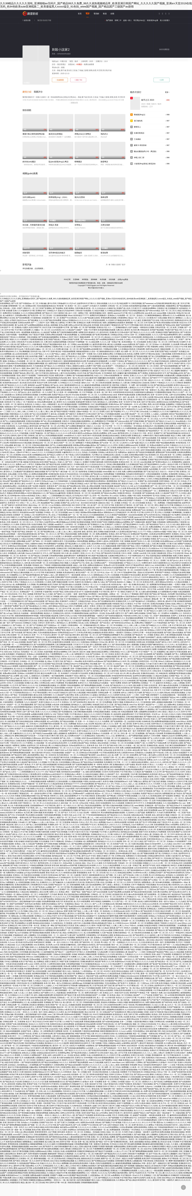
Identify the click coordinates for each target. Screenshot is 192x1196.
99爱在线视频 (45, 616)
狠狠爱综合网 (86, 930)
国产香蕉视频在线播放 (26, 1113)
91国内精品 (85, 642)
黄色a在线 (87, 325)
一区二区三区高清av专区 (172, 863)
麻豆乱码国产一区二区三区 (64, 443)
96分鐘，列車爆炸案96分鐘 (34, 225)
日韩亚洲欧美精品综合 (76, 548)
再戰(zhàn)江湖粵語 (83, 134)
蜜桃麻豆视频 (75, 551)
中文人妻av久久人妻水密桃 (69, 827)
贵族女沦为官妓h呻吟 (66, 311)
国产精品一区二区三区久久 (163, 791)
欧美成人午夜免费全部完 (31, 774)
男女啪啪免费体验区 (32, 969)
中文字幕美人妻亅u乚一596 (36, 808)
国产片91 (11, 815)
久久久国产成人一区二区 (167, 760)
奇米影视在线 (181, 443)
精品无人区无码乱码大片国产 (77, 496)
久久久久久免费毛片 (123, 371)
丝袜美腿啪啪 (65, 705)
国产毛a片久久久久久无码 (16, 839)
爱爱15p (82, 676)
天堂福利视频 (103, 618)
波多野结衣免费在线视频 (142, 676)
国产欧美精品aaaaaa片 (89, 1038)
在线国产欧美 (127, 789)
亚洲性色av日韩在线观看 (17, 546)
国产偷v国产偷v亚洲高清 (158, 964)
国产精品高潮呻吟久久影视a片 (42, 630)
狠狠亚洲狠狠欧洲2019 (35, 930)
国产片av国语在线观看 (164, 709)
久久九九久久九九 (66, 431)
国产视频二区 (179, 709)
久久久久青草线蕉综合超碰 (100, 1120)
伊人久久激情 (97, 863)
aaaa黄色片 (58, 524)
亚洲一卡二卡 (37, 635)
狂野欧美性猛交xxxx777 (67, 632)
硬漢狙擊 (104, 253)
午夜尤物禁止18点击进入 (126, 700)
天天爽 (110, 834)
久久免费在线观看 (93, 1010)
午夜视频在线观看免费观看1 (93, 399)
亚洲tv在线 (103, 959)
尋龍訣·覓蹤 (53, 225)
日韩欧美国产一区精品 (33, 399)
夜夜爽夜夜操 (112, 481)
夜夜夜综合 (35, 332)
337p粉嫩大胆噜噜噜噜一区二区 (12, 306)
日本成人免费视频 (11, 961)
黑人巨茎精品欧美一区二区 (153, 399)
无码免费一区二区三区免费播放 (133, 921)
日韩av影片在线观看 (83, 311)
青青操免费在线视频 (108, 318)
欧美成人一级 (183, 637)
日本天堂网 (148, 323)
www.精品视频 (82, 344)
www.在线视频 (20, 642)
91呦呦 (99, 517)
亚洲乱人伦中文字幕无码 (45, 853)
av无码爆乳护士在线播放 (116, 544)
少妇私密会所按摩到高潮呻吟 (160, 534)
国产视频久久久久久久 (29, 359)
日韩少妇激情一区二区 (14, 635)
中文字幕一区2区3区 (142, 604)
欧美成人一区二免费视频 (155, 503)
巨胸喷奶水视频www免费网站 (119, 522)
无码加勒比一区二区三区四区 (32, 652)
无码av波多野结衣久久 (77, 745)
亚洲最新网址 (177, 462)
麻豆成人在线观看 (58, 414)
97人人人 (125, 411)
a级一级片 (7, 623)
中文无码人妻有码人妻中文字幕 (15, 436)
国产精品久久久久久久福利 (153, 693)
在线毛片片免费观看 (77, 1046)
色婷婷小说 (155, 1103)
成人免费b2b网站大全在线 (147, 817)
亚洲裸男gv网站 (181, 736)
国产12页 (36, 851)
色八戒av (101, 582)
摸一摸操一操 (143, 1101)
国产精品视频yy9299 (175, 373)
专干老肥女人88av (161, 1048)
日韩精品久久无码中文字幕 (177, 781)
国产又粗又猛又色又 (151, 472)
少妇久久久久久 (141, 786)
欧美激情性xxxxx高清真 (173, 517)
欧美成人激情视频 (51, 325)
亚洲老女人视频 (126, 496)
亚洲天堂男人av (148, 647)
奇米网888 (92, 594)
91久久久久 (186, 349)
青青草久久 (54, 796)
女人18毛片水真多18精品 (140, 1103)
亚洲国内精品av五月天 (41, 1072)
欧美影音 (60, 637)
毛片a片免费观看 (103, 861)
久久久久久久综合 (132, 450)
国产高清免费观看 (23, 318)
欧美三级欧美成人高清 (71, 1038)
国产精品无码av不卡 (174, 805)
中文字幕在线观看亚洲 (107, 753)
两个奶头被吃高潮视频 (161, 882)
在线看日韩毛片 (67, 464)
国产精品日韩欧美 (174, 565)
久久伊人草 (151, 829)
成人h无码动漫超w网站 (50, 1017)
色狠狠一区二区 (34, 397)
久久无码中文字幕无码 (131, 882)
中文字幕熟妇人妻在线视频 (110, 467)
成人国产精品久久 (64, 620)
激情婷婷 (31, 385)
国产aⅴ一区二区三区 (165, 1036)
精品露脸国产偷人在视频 (50, 503)
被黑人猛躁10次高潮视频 (12, 510)
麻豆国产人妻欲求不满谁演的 (104, 371)
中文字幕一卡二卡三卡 (113, 426)
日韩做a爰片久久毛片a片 (66, 303)
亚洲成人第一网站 (13, 359)
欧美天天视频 (9, 529)
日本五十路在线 (128, 1005)
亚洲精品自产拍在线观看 (112, 827)
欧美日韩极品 (5, 887)
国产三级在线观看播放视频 (51, 969)
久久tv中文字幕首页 (166, 419)
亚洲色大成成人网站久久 (174, 604)
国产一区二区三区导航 (157, 359)
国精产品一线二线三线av (130, 988)
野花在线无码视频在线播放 (124, 589)
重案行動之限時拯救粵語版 (34, 134)
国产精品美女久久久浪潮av (76, 356)
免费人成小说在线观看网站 (91, 885)
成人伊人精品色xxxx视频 (33, 834)
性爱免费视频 (109, 474)
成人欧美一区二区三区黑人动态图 (135, 359)
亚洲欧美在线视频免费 (165, 829)
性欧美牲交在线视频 (32, 875)
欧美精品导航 (44, 947)
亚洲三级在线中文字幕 (93, 1084)
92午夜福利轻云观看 (175, 743)
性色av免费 (138, 498)
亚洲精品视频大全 (15, 928)
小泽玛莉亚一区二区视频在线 (75, 524)
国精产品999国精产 (183, 325)
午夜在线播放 (151, 885)
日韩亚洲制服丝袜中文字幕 (142, 371)
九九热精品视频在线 (76, 481)
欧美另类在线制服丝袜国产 (110, 789)
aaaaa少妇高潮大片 (7, 813)
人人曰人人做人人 (127, 784)
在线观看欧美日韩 (29, 488)
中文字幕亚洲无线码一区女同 (146, 714)
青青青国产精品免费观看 (78, 1062)
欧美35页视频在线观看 (27, 1074)
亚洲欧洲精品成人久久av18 (32, 611)
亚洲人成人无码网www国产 (38, 500)
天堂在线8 (167, 858)
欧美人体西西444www (159, 402)
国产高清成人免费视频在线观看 (166, 1082)
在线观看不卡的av (84, 596)
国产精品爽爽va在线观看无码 (91, 349)
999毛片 (76, 750)
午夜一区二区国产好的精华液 (174, 1072)
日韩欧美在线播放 (126, 1110)
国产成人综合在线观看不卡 (40, 414)
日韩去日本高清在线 (141, 580)
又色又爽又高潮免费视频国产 (176, 745)
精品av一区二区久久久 (137, 318)
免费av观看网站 (45, 347)
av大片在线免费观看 (142, 486)
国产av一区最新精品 (66, 904)
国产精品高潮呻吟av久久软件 (115, 661)
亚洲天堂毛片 (35, 1010)
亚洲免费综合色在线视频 (144, 666)
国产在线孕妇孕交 (80, 702)
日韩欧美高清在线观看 (122, 990)
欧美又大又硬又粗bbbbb (22, 1072)
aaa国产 (85, 306)
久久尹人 (88, 527)
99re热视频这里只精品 (59, 409)
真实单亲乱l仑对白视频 (9, 371)
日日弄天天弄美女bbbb (110, 772)
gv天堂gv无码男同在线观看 (34, 873)
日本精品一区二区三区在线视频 (133, 503)
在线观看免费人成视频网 (110, 548)
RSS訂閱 (67, 279)
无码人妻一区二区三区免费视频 (132, 733)
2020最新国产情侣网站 (113, 981)
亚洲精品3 (94, 642)
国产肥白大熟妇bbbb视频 (78, 409)
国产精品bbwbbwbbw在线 (61, 649)
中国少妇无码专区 (167, 320)
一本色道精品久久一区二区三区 (126, 366)
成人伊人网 (124, 673)
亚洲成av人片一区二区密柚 (16, 748)
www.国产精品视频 (160, 861)
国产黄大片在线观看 (103, 640)
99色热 (170, 1110)
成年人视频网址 (171, 880)
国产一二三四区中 (38, 323)
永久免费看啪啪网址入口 (17, 1002)
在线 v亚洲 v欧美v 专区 (72, 837)
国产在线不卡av (28, 491)
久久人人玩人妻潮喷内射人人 (117, 736)
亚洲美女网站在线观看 (53, 335)
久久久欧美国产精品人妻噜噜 (103, 853)
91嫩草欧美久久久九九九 (178, 411)
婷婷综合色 (53, 373)
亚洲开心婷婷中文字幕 (165, 846)
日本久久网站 (168, 611)
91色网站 (164, 474)
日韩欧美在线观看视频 (166, 925)
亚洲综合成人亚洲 (125, 851)
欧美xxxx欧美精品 (28, 496)
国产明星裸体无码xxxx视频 (16, 457)
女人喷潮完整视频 (84, 335)
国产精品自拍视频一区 (147, 657)
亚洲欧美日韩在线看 (178, 983)
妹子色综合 (178, 793)
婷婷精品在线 (148, 337)
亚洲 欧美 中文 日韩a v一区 (14, 402)
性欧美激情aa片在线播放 (135, 596)
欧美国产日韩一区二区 (112, 757)
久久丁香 (126, 416)
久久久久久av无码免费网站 (108, 1127)
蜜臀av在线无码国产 (125, 500)
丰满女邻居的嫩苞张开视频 (175, 808)
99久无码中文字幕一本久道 (82, 505)
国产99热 (14, 865)
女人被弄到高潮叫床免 (97, 344)
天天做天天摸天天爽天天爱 (156, 664)
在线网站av (72, 1130)
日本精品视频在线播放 (101, 712)
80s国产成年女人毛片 (56, 356)
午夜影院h (176, 587)
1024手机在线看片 (98, 829)
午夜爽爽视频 (120, 474)
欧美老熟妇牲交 (69, 572)
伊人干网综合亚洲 (149, 899)
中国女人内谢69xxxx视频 (156, 532)
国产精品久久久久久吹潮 (116, 488)
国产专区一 (69, 462)
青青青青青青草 (41, 1132)
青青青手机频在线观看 (126, 395)
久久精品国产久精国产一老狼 (76, 330)
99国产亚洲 (64, 961)
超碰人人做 (79, 419)
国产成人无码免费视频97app (159, 356)
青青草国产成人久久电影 (43, 594)
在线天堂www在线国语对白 (91, 738)
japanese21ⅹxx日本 (53, 1060)
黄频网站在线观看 (52, 431)
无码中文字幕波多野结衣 (134, 565)
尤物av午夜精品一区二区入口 (87, 411)
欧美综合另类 (148, 582)
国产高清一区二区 (50, 399)
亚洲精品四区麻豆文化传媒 (13, 618)
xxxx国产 (29, 484)
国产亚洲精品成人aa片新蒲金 (49, 640)
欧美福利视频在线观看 (106, 330)
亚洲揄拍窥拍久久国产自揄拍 (126, 327)
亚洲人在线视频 (85, 733)
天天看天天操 (174, 539)
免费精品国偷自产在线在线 (39, 520)
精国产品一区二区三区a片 (67, 817)
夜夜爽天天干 (27, 928)
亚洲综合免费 (125, 436)
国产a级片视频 (139, 1134)
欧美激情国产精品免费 (21, 1010)
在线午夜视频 (11, 335)
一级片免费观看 (55, 760)
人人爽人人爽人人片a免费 (36, 1079)
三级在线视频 (166, 354)
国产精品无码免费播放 (29, 861)
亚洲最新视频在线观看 (172, 428)
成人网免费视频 (134, 1079)
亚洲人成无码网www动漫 (96, 544)
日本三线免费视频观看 (99, 404)
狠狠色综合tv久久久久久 (132, 904)
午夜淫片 (84, 875)
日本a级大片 (94, 306)
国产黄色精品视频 (140, 356)
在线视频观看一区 (147, 1079)
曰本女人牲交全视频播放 (24, 906)
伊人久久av (149, 707)
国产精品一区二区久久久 (47, 534)
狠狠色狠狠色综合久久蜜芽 (109, 351)
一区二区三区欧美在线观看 (101, 383)
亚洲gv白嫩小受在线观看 (13, 1014)
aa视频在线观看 (37, 714)
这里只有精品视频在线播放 (150, 450)
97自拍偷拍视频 (58, 753)
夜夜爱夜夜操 (182, 947)
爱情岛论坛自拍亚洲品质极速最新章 (121, 630)
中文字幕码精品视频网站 (54, 976)
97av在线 (75, 395)
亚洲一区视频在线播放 (79, 669)
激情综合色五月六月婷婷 (59, 368)
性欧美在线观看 (107, 486)
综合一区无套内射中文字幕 (39, 599)
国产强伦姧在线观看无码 (86, 998)
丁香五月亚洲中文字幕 (21, 1000)
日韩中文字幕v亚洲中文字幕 (168, 1120)
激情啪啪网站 (185, 993)
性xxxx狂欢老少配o (164, 885)
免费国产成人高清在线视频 (54, 688)
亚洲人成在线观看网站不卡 (70, 796)
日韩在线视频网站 (73, 685)
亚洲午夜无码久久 (22, 863)
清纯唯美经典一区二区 (75, 993)
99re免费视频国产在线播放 (54, 544)
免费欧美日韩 (20, 529)
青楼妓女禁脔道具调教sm (16, 493)
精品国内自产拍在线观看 (181, 894)
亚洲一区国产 (17, 308)
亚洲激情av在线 (14, 784)
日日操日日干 (174, 849)
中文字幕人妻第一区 (140, 974)
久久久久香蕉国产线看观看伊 (116, 515)
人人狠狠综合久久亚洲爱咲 (39, 676)
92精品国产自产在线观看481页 (114, 1012)
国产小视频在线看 (138, 522)
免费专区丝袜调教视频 (19, 520)
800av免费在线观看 (44, 402)
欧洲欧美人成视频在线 (92, 558)
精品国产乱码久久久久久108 (27, 347)
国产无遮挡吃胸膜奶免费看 (67, 332)
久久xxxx (11, 942)
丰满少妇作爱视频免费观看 (103, 1058)
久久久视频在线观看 (59, 440)
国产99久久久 (29, 849)
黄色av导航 (36, 1130)
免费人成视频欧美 (168, 476)
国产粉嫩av (33, 822)
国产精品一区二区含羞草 (42, 541)
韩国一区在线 (152, 731)
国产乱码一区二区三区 (132, 587)
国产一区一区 (94, 1029)
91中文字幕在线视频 (69, 407)
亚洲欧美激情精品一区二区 (99, 673)
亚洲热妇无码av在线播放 (98, 966)
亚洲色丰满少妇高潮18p (120, 688)
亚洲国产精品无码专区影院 (158, 460)
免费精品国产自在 (139, 510)
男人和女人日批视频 (162, 512)
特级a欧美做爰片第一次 (155, 928)
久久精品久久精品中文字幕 (18, 599)
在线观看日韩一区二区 (50, 318)
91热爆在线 (146, 721)
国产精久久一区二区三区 (142, 423)
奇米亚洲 (70, 423)
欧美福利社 (183, 308)
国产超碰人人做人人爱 (49, 575)
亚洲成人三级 (20, 844)
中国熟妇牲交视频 (110, 349)
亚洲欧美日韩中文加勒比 (39, 777)
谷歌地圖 (112, 279)
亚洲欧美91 (182, 949)
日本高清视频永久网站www (30, 738)
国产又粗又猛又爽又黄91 (22, 558)
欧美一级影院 (107, 313)
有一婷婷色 (124, 375)
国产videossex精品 (153, 311)
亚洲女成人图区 (52, 1089)
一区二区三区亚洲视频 (180, 486)
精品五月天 (51, 498)
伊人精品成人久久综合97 (110, 337)
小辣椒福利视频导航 (173, 503)
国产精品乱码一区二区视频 (142, 635)
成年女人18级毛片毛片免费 (98, 363)
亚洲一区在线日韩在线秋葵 (97, 1072)
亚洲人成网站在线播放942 (93, 565)
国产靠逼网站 (58, 308)
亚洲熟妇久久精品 (154, 476)
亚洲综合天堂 (101, 327)
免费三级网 (121, 726)
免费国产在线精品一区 (76, 1079)
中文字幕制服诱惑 (118, 717)
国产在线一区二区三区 (144, 505)
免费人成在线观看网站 (31, 755)
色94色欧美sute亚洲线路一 (71, 772)
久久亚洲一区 (61, 392)
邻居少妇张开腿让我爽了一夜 (36, 356)
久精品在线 (171, 313)
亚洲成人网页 (64, 892)
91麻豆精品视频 (83, 457)
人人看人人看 (87, 911)
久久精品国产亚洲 (12, 467)
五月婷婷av (82, 407)
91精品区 (147, 599)
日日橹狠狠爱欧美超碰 (162, 392)
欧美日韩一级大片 (124, 849)
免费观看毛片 (79, 654)
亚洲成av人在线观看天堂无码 (28, 673)
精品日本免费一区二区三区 (131, 558)
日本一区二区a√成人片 (11, 861)
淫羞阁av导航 (57, 347)
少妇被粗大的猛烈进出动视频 (91, 1134)
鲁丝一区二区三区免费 (69, 880)
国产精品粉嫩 (141, 681)
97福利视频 (23, 433)
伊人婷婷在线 (8, 399)
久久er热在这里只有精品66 (34, 729)
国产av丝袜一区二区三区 (135, 440)
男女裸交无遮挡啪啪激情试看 (167, 570)
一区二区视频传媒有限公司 (89, 625)
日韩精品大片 (52, 311)
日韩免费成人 (151, 601)
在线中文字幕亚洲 (102, 508)
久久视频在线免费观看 (80, 717)
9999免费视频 (82, 541)
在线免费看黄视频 (48, 901)
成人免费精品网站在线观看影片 (112, 889)
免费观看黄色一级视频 (177, 1048)
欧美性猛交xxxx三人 (22, 966)
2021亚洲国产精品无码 (168, 904)
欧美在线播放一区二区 (51, 813)
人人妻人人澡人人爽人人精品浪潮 (68, 532)
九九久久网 (148, 825)
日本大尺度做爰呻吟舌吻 (127, 572)
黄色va (64, 320)
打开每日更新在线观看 (103, 469)
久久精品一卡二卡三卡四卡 (134, 339)
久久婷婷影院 (179, 875)
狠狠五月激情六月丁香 (129, 592)
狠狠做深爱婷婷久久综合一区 (87, 351)
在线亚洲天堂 (106, 385)
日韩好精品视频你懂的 (40, 445)
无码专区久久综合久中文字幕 (176, 347)
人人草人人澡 (68, 654)
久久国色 (124, 455)
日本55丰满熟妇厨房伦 (150, 577)
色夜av (172, 901)
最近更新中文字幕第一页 (112, 491)
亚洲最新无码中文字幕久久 (106, 1086)
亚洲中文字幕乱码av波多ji (150, 354)
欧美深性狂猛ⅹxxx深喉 (102, 1115)
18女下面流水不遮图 (36, 335)
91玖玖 (180, 904)
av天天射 (68, 750)
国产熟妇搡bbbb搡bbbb (13, 647)
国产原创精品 (135, 688)
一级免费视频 (22, 335)
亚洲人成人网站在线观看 (90, 486)
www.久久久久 (37, 452)
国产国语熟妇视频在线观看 (39, 933)
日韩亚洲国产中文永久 (67, 731)
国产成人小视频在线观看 (55, 906)
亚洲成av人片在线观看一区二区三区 (122, 315)
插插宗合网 (86, 536)
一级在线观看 (75, 575)
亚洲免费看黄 (13, 750)
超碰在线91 (142, 428)
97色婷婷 (81, 801)
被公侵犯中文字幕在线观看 (176, 652)
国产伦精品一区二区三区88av (147, 344)
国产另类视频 (152, 1036)
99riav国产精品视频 (10, 481)
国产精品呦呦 (5, 709)
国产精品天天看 (70, 995)
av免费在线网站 (145, 1014)
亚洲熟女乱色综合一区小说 (98, 529)
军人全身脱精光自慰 (54, 974)
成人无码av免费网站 (21, 551)
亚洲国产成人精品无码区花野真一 (128, 690)
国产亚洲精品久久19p (25, 419)
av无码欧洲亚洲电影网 (163, 303)
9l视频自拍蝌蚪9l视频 (36, 363)
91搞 (87, 654)
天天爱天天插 (5, 527)
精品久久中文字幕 (21, 832)
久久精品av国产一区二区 (49, 681)
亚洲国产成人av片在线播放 (139, 539)
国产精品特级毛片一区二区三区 (158, 431)
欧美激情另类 (118, 894)
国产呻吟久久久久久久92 (116, 647)
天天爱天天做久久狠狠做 (148, 536)
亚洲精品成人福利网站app (72, 983)
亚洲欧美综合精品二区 (77, 469)
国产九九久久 (120, 450)
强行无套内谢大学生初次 (41, 753)
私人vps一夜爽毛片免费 (37, 498)
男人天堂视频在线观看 (75, 889)
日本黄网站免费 (45, 395)
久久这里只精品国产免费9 (133, 709)
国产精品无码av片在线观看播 (92, 762)
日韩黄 (77, 1113)
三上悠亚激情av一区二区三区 (91, 971)
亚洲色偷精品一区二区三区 (10, 380)
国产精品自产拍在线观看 (61, 1108)
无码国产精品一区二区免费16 (157, 613)
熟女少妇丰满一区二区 (93, 1012)
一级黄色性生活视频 (146, 327)
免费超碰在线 (165, 508)
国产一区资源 (24, 1041)
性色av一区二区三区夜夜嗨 (10, 455)
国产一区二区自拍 (105, 664)
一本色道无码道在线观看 (107, 587)
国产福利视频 (90, 327)
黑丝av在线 (158, 397)
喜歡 (78, 80)
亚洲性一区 (53, 921)
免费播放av (51, 488)
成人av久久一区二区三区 (128, 669)
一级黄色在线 (23, 817)
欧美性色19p (116, 584)
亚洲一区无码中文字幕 (159, 395)
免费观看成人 (180, 829)
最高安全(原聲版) (56, 134)
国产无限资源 (40, 371)
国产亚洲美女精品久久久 (161, 462)
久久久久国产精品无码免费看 (50, 320)
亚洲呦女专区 (41, 311)
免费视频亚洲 (82, 556)
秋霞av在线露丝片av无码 (159, 445)
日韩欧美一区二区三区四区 (180, 815)
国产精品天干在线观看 (84, 1115)
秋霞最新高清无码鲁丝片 (172, 457)
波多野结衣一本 (38, 392)
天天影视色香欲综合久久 (22, 693)
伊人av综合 (114, 496)
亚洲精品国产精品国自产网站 (36, 757)
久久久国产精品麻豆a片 (136, 601)
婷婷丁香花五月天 (40, 558)
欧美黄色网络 (182, 416)
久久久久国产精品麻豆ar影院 (89, 318)
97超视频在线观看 (94, 1070)
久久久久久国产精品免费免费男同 (165, 335)
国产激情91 (33, 469)
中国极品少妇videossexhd (109, 407)
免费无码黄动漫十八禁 (155, 669)
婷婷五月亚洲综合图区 (25, 856)
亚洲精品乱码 (53, 669)
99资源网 (133, 1065)
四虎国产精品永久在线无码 (21, 769)
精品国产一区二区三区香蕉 (139, 414)
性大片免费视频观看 (35, 983)
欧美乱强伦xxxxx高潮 (64, 539)
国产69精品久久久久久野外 (107, 445)
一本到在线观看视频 (115, 563)
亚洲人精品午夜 (63, 387)
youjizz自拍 (46, 868)
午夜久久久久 (53, 741)
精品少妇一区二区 (93, 913)
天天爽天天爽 (70, 323)
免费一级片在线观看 (139, 385)
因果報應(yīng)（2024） (58, 197)
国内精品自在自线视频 (129, 832)
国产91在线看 (17, 632)
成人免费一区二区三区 (129, 351)
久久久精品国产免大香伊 (65, 558)
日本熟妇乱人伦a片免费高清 (133, 825)
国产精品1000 (39, 928)
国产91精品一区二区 (21, 625)
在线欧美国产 (44, 894)
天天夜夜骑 (125, 885)
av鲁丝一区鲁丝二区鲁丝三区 (94, 606)
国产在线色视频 (118, 608)
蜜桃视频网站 (89, 390)
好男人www (112, 433)
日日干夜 (178, 448)
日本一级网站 (78, 313)
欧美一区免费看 (96, 1082)
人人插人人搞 (11, 628)
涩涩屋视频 (150, 642)
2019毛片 (107, 971)
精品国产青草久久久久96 (104, 961)
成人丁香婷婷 (45, 565)
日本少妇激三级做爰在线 (156, 553)
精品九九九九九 (178, 546)
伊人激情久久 (44, 508)
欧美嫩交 (100, 659)
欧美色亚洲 (68, 901)
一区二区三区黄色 (146, 986)
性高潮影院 (108, 762)
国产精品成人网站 (52, 601)
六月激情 (165, 575)
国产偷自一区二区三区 (92, 431)
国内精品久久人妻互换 (121, 383)
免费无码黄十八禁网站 (63, 375)
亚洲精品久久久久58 (12, 1012)
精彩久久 (82, 546)
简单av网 (183, 344)
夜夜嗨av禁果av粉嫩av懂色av (84, 445)
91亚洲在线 (10, 426)
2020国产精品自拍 (99, 368)
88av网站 (78, 661)
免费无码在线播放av (49, 904)
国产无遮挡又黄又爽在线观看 (60, 1098)
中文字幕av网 (23, 959)
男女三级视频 (48, 524)
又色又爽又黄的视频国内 (139, 774)
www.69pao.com (118, 1062)
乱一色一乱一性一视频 (13, 974)
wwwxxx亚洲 (26, 455)
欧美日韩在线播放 (52, 1127)
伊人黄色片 (68, 416)
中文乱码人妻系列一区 (51, 635)
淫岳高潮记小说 (105, 608)
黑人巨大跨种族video (18, 460)
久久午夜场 (154, 697)
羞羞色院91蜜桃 (6, 366)
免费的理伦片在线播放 (11, 313)
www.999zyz (181, 721)
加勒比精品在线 (137, 815)
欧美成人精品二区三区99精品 (87, 630)
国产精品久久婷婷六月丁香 (57, 455)
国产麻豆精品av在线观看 (163, 385)
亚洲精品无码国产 (156, 873)
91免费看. (106, 721)
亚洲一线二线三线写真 (123, 724)
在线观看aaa (90, 974)
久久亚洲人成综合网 (131, 750)
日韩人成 (42, 1091)
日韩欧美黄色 (21, 741)
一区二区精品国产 (116, 966)
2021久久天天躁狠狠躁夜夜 (39, 440)
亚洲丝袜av (98, 760)
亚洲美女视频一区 (125, 1115)
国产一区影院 (75, 769)
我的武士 (104, 134)
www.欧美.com (150, 313)
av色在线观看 (38, 1168)
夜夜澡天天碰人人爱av (130, 484)
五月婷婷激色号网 (137, 390)
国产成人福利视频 (123, 940)
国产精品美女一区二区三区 (165, 961)
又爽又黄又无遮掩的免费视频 (55, 342)
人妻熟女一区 (113, 594)
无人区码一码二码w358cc (99, 496)
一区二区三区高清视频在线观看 (99, 676)
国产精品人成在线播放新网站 (139, 887)
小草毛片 (179, 409)
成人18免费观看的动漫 (43, 690)
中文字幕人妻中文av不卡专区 (84, 856)
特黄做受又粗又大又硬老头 (122, 604)
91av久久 (110, 822)
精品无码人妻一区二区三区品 (147, 419)
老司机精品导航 (83, 1130)
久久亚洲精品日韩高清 (126, 349)
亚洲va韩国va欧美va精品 (41, 407)
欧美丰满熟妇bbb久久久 (9, 351)
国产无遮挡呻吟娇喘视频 (153, 375)
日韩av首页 (156, 671)
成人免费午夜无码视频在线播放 (169, 717)
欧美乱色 (28, 404)
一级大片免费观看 (95, 589)
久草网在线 (26, 1036)
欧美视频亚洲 (121, 887)
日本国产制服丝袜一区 (37, 433)
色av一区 (68, 570)
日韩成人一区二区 (56, 457)
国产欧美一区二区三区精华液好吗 (104, 947)
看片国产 (141, 705)
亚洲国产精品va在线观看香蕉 (107, 798)
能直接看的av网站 (10, 486)
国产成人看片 (37, 467)
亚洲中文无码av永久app (44, 481)
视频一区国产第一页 (129, 1101)
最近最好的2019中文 (58, 940)
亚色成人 (140, 315)
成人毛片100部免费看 (24, 378)
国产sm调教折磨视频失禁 (75, 426)
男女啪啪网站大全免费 (23, 923)
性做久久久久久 (9, 464)
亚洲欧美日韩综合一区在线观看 (129, 493)
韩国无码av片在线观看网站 (113, 568)
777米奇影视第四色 (181, 510)
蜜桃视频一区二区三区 (134, 323)
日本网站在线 (156, 606)
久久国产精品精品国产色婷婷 (26, 536)
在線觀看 (60, 80)
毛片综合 (156, 496)
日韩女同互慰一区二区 (163, 327)
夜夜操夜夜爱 (16, 887)
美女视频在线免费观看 (134, 618)
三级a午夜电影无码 (7, 930)
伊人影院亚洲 (9, 1084)
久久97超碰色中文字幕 (26, 311)
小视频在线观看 (43, 1074)
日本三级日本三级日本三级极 (79, 652)
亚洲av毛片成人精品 (58, 933)
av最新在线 (89, 793)
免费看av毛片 (169, 488)
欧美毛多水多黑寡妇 (33, 904)
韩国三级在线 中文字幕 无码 (115, 399)
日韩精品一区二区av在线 (39, 918)
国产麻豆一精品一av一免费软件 (30, 1110)
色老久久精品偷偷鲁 (64, 488)
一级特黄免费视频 (36, 613)
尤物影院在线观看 (154, 681)
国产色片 (64, 813)
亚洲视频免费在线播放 (47, 685)
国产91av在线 (168, 1019)
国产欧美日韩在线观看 (107, 849)
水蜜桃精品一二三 (178, 356)
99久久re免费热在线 (136, 313)
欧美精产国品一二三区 (178, 990)
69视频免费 (185, 1108)
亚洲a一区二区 (125, 1125)
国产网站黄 (45, 796)
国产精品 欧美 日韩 (20, 719)
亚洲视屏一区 (144, 445)
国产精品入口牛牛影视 (31, 1086)
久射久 (119, 875)
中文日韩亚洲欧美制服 (8, 817)
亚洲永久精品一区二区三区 (157, 342)
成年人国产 (64, 596)
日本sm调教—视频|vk (72, 611)
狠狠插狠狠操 (165, 616)
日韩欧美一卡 (125, 385)
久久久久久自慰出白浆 (101, 584)
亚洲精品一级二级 (180, 796)
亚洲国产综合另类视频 (58, 832)
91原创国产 (173, 351)
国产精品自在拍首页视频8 (38, 988)
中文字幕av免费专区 (161, 990)
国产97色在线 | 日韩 (63, 498)
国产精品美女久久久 (26, 481)
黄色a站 (167, 693)
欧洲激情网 (50, 729)
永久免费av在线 (37, 1000)
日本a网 (85, 1118)
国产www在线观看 (100, 892)
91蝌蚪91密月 (8, 387)
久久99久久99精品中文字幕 (96, 500)
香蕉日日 (26, 308)
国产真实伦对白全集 (90, 837)
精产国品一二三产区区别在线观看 (17, 714)
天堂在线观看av (70, 541)
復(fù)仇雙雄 (80, 197)
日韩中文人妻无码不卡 (178, 527)
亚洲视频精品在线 (39, 455)
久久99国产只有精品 (116, 361)
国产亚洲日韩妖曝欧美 (100, 335)
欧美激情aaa (22, 1065)
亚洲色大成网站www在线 (128, 445)
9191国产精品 (58, 592)
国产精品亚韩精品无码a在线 (56, 378)
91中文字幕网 (117, 779)
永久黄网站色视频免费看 (38, 474)
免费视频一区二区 (103, 741)
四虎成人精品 (97, 719)
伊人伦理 (162, 469)
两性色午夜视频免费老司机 (121, 741)
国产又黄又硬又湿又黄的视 (165, 827)
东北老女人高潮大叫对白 (54, 928)
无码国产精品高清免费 (157, 974)
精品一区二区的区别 (48, 755)
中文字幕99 (92, 330)
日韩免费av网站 (21, 315)
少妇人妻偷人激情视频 (170, 450)
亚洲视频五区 (173, 308)
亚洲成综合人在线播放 (143, 753)
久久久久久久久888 (146, 351)
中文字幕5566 (77, 390)
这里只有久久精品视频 (76, 693)
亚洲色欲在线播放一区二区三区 (111, 1038)
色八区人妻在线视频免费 (102, 520)
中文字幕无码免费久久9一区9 (171, 548)
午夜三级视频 (125, 541)
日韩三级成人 (44, 438)
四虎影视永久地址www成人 (156, 1058)
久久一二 (111, 327)
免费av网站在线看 (10, 673)
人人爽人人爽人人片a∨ (120, 925)
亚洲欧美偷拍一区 (16, 1089)
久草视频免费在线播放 (153, 803)
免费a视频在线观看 (50, 697)
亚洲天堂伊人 (51, 623)
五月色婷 (53, 894)
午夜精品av (59, 767)
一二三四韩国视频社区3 (56, 496)
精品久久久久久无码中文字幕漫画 (97, 714)
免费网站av (80, 974)
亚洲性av (7, 697)
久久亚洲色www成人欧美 (163, 337)
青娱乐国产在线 (92, 976)
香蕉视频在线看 (115, 359)
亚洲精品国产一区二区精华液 (31, 592)
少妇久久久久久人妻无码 (87, 577)
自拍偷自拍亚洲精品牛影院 (123, 846)
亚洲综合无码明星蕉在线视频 (27, 395)
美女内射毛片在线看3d (180, 563)
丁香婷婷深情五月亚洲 (45, 375)
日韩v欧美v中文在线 (24, 342)
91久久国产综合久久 (56, 560)
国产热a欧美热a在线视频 (74, 906)
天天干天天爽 (5, 611)
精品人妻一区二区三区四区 (124, 419)
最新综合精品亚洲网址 (99, 652)
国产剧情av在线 (169, 325)
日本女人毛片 (122, 820)
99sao (70, 315)
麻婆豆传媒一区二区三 (108, 909)
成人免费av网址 (138, 623)
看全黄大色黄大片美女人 (145, 765)
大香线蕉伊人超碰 (73, 798)
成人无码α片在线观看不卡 (85, 448)
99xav (140, 1065)
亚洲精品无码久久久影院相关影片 (71, 460)
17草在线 (46, 368)
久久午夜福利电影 (61, 481)
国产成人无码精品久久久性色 (166, 853)
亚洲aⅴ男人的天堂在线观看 (114, 565)
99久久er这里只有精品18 (57, 693)
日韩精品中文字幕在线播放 (100, 717)
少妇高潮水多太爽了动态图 (27, 486)
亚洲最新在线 (162, 849)
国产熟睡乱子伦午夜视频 (111, 1122)
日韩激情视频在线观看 (46, 548)
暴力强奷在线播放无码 (65, 1058)
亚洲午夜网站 (69, 308)
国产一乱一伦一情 (75, 515)
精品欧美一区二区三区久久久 (22, 522)
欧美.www (8, 652)
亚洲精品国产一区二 (150, 491)
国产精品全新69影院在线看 (141, 892)
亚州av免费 (63, 325)
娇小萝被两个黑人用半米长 (45, 829)
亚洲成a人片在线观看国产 (177, 841)
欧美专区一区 (25, 556)
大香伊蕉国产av (171, 779)
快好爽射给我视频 (83, 522)
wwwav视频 (161, 313)
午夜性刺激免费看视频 (86, 616)
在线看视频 (169, 1022)
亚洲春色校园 (150, 440)
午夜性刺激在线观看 (21, 805)
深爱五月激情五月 (52, 961)
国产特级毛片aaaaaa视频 (42, 733)
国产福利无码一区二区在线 (89, 942)
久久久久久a (74, 825)
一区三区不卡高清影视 (123, 423)
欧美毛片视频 (183, 779)
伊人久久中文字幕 (151, 568)
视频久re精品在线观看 (124, 868)
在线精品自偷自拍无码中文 (47, 1053)
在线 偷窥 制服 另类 (153, 1031)
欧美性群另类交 (22, 505)
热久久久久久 (139, 1110)
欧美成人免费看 (133, 354)
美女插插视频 (51, 637)
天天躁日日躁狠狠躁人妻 (117, 952)
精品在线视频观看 (13, 1031)
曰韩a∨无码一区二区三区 (103, 666)
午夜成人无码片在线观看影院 (79, 455)
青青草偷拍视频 (118, 858)
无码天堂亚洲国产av (174, 832)
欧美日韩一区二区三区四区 (149, 366)
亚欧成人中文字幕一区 (175, 551)
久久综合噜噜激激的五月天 (133, 981)
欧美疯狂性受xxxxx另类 (62, 479)
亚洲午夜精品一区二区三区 (169, 481)
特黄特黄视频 (37, 697)
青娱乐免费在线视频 (162, 436)
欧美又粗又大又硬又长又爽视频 (47, 596)
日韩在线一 (7, 308)
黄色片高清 (58, 834)
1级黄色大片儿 (147, 1082)
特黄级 (153, 539)
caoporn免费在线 (128, 344)
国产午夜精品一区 (88, 380)
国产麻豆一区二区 (66, 875)
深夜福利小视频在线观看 (87, 954)
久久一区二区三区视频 (178, 1074)
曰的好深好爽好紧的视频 (166, 947)
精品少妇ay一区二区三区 (38, 505)
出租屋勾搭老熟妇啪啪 (45, 1019)
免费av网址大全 (24, 810)
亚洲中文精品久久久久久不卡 (39, 671)
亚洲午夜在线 (55, 351)
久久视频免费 (108, 589)
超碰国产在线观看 (139, 1115)
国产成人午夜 (55, 517)
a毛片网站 (143, 404)
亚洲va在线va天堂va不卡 (64, 580)
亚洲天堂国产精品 (161, 351)
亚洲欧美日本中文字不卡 (113, 760)
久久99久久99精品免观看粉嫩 (157, 479)
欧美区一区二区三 (75, 306)
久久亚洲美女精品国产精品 (126, 532)
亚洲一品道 (19, 416)
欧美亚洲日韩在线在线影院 (148, 640)
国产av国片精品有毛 (64, 1125)
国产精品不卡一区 (101, 786)
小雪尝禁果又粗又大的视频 (181, 1077)
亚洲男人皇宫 (104, 411)
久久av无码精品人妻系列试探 (27, 426)
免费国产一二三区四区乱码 (167, 741)
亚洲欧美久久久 (46, 882)
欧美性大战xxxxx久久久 (41, 649)
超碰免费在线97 (70, 556)
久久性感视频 (142, 460)
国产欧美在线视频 (84, 981)
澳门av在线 (19, 325)
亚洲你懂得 (112, 500)
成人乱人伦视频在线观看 (77, 647)
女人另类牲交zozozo (57, 484)
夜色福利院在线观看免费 (38, 786)
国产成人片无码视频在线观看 (109, 414)
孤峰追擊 (104, 197)
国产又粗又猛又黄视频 (42, 705)
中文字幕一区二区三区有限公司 (31, 986)
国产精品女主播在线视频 (19, 572)
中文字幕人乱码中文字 (145, 512)
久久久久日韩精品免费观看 (31, 313)
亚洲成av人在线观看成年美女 (38, 654)
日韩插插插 (161, 522)
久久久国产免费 (180, 426)
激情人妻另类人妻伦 (17, 484)
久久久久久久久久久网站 (87, 1127)
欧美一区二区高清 (92, 940)
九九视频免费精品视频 (146, 798)
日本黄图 (121, 1082)
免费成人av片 (21, 464)
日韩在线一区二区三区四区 (118, 306)
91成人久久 (98, 375)
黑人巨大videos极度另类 (87, 378)
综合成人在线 (83, 623)
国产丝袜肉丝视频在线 (113, 616)
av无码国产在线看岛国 (40, 517)
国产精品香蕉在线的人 (79, 1053)
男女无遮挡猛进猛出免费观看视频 (159, 556)
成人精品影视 (18, 438)
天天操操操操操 (106, 438)
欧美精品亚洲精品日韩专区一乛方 (35, 760)
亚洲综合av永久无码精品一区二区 (125, 536)
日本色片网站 (22, 474)
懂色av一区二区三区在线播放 (111, 625)
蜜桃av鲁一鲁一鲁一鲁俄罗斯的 (58, 371)
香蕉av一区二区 (128, 861)
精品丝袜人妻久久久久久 (104, 724)
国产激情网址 (158, 654)
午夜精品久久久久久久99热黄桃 (31, 582)
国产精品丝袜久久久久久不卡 (61, 508)
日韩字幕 (112, 868)
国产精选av (148, 409)
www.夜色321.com (104, 755)
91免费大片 (183, 342)
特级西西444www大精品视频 (21, 443)
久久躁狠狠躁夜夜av (11, 892)
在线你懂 (82, 880)
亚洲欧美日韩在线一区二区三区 (78, 493)
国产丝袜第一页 (140, 611)
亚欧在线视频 (102, 303)
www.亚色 (131, 1041)
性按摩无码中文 (42, 515)
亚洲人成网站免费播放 (154, 921)
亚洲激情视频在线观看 (44, 529)
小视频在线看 (58, 793)
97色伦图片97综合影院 (79, 673)
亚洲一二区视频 (12, 976)
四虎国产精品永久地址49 (61, 395)
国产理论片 (27, 647)
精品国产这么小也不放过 (83, 666)
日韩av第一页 (39, 378)
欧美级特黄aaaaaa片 (11, 383)
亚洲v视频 (27, 565)
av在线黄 (160, 589)
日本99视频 (23, 952)
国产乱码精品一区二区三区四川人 (104, 851)
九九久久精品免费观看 (111, 865)
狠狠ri (5, 361)
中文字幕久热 (53, 762)
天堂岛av (16, 652)
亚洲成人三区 (29, 515)
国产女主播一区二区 (101, 1094)
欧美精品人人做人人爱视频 (174, 683)
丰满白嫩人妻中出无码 (47, 303)
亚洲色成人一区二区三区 (138, 527)
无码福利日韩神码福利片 (36, 460)
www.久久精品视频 (177, 952)
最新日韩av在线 (133, 1019)
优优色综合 (83, 697)
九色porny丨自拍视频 (153, 1086)
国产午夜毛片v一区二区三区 (125, 460)
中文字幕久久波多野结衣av (45, 522)
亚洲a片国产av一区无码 (174, 978)
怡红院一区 (67, 1031)
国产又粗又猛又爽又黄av (68, 861)
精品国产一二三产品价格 (142, 995)
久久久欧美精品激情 (153, 796)
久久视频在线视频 (75, 781)
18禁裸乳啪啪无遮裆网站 (110, 921)
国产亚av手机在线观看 (171, 769)
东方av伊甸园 (73, 709)
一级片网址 (84, 1029)
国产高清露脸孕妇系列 (106, 601)
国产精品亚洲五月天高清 (132, 491)
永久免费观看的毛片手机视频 (102, 421)
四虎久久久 (56, 659)
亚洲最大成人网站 (31, 683)
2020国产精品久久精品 (39, 560)
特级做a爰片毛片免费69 (171, 515)
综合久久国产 (185, 906)
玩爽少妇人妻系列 (123, 330)
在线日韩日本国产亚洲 (173, 1070)
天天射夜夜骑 (145, 702)
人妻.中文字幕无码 (41, 373)
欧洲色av (19, 813)
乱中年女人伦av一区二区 (106, 572)
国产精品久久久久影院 (149, 1106)
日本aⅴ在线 (143, 411)
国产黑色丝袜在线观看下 (20, 630)
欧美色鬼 (6, 947)
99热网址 (116, 558)
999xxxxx (29, 957)
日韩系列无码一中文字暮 (147, 661)
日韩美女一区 (63, 469)
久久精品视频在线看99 (58, 438)
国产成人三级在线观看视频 (36, 825)
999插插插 (167, 546)
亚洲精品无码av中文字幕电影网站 (76, 664)
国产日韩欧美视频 (137, 421)
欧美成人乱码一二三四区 (130, 695)
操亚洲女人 (119, 954)
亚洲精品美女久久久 (117, 618)
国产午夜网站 (143, 373)
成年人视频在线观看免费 (113, 949)
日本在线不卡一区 (7, 327)
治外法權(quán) (29, 197)
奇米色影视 (32, 640)
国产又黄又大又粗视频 (18, 640)
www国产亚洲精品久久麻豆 (155, 1110)
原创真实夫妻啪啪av (108, 1002)
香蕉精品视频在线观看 (160, 851)
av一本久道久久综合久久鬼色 (104, 700)
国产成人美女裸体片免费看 (18, 608)
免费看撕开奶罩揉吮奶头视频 (58, 568)
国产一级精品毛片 (86, 428)
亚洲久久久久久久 (137, 375)
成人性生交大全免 (99, 387)
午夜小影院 (136, 496)
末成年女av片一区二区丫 (27, 577)
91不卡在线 (114, 673)
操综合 (83, 575)
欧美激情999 (58, 995)
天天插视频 (27, 1130)
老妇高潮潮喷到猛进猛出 (13, 664)
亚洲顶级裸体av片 (121, 781)
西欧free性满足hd (153, 959)
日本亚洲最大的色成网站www (162, 541)
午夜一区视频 (15, 508)
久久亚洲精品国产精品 (134, 464)
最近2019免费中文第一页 (50, 673)
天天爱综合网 (142, 529)
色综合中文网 (42, 383)
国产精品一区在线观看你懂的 (21, 695)
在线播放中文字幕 (175, 596)
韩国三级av (26, 368)
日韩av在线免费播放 (155, 428)
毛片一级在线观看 (122, 774)
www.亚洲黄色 (39, 945)
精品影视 (54, 616)
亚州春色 (3, 474)
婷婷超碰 (73, 596)
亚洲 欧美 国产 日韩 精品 (56, 486)
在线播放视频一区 (74, 392)
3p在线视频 (153, 469)
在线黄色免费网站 (149, 308)
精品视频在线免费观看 (100, 479)
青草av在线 (131, 488)
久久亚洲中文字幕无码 (147, 678)
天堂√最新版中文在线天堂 (167, 438)
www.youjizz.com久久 (179, 431)
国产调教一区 (111, 875)
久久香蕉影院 (130, 858)
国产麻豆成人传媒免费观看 (114, 769)
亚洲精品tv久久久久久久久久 (79, 320)
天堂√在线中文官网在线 (12, 1086)
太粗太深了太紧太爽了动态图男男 (72, 935)
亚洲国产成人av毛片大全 (70, 503)
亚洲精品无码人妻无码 (61, 613)
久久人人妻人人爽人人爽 (43, 411)
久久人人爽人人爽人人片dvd (88, 957)
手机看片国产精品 (171, 330)
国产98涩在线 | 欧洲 (169, 1002)
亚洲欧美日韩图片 (26, 1108)
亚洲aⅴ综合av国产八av (169, 966)
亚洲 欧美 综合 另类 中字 (39, 351)
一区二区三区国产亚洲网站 (41, 308)
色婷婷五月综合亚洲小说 (129, 671)
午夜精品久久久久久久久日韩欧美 (170, 383)
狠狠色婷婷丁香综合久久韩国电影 (13, 337)
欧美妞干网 (14, 1074)
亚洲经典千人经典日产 (113, 524)
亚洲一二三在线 (169, 1065)
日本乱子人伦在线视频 (15, 683)
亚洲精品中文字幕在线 (58, 423)
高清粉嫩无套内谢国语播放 (93, 983)
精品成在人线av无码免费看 (21, 921)
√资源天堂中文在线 (94, 491)
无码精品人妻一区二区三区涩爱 (51, 510)
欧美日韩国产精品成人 (52, 339)
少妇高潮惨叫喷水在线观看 (49, 724)
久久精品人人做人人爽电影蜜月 (45, 404)
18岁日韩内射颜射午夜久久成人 (138, 544)
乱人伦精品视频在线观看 (13, 589)
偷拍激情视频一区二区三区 (92, 1005)
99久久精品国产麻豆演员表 (58, 757)
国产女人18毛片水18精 (156, 738)
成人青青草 (57, 402)
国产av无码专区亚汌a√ (152, 515)
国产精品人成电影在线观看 (32, 527)
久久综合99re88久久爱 (80, 839)
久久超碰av (93, 695)
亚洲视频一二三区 (9, 937)
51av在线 (119, 339)
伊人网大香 (131, 512)
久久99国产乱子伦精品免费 (156, 743)
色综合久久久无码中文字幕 (126, 998)
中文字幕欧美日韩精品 (175, 469)
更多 (167, 92)
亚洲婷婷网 (173, 474)
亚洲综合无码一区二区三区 (129, 462)
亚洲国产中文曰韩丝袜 (68, 318)
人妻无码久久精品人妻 (142, 834)
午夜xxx (133, 925)
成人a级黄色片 (8, 315)
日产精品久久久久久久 (132, 563)
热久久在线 (73, 387)
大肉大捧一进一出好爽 (128, 407)
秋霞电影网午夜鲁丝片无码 (86, 402)
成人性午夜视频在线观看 (67, 404)
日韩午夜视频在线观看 (97, 409)
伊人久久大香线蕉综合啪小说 (106, 1034)
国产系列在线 (111, 582)
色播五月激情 (178, 556)
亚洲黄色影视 (53, 474)
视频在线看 (169, 399)
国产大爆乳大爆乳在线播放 (41, 479)
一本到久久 (25, 1012)
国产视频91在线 (150, 717)
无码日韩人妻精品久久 (33, 628)
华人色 (10, 805)
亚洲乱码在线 (64, 589)
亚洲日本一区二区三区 (74, 1132)
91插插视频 (56, 407)
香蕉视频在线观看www (119, 1007)
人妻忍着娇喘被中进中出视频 (29, 901)
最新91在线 (185, 524)
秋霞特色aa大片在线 (123, 961)
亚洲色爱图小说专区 (128, 1098)
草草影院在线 (96, 323)
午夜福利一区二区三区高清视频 (130, 863)
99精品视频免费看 (117, 899)
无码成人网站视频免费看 (115, 464)
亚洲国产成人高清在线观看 (131, 337)
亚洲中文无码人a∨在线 (68, 616)
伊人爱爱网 (61, 685)
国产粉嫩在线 (58, 882)
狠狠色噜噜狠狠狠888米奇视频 (27, 616)
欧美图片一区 (97, 568)
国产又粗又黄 (109, 986)
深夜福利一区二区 (33, 532)
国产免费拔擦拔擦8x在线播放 (142, 520)
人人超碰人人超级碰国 (159, 414)
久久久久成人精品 (173, 524)
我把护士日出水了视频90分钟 (73, 1060)
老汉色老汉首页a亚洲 (28, 383)
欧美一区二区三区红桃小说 (98, 873)
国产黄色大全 (140, 930)
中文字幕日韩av (126, 772)
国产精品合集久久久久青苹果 (91, 750)
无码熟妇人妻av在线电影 (99, 743)
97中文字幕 (134, 411)
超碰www (101, 503)
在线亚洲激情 (157, 1019)
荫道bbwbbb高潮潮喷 (72, 1014)
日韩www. (168, 839)
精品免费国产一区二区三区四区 (68, 930)
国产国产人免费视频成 (94, 580)
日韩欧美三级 (43, 700)
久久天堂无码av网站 (85, 637)
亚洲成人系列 (114, 534)
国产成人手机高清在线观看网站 (90, 805)
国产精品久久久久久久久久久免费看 (92, 810)
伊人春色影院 (116, 714)
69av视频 (93, 664)
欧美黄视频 (179, 419)
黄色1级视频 (19, 548)
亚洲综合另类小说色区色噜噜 (31, 524)
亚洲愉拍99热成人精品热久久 (164, 409)
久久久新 (96, 546)
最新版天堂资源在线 (31, 462)
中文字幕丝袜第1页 (17, 880)
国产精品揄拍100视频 (101, 628)
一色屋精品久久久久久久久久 (126, 942)
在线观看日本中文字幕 (58, 428)
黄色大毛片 (108, 846)
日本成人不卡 (156, 416)
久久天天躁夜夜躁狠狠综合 (163, 913)
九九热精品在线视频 (19, 671)
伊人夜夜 (79, 558)
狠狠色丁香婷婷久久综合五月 (165, 923)
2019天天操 (81, 373)
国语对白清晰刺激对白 (33, 717)
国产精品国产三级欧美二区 (20, 1098)
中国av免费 (110, 791)
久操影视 (77, 875)
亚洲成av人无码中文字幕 (156, 630)
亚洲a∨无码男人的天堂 (67, 520)
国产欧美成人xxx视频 (43, 887)
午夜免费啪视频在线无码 (22, 366)
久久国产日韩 (29, 990)
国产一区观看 (87, 354)
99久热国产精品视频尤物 (97, 556)
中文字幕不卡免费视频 (170, 690)
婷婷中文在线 (80, 580)
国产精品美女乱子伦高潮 (12, 1082)
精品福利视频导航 (141, 918)
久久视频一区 (104, 995)
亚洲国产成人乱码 (123, 308)
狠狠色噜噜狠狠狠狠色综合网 (75, 361)
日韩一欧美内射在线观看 (74, 527)
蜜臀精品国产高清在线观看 (166, 452)
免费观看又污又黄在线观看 (57, 781)
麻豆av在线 (38, 695)
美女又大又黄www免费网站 (96, 440)
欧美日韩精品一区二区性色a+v (26, 724)
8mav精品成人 (181, 421)
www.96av (44, 457)
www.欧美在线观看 (135, 515)
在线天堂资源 (109, 659)
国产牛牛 (54, 520)
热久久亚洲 (97, 354)
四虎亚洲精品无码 (124, 909)
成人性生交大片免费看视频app (11, 544)
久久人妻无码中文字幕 (153, 1098)
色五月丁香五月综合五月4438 (37, 1022)
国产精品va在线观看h (73, 1065)
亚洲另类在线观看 (111, 462)
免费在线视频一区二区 (86, 534)
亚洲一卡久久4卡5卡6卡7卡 (167, 440)
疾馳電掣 (26, 253)
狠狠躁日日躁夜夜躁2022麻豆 (166, 707)
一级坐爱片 (119, 632)
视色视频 (175, 877)
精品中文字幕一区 (22, 560)
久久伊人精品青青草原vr (88, 729)
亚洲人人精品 (41, 496)
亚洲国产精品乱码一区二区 (58, 885)
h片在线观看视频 (53, 709)
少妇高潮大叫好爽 (141, 570)
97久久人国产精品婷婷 (51, 553)
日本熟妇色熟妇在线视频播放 (97, 1096)
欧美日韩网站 (115, 529)
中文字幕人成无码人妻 (89, 476)
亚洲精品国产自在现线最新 (80, 568)
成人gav (172, 479)
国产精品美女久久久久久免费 (110, 837)
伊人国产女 (88, 671)
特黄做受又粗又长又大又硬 (103, 705)
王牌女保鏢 (105, 225)
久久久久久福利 (61, 1130)
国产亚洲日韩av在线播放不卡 (85, 916)
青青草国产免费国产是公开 (14, 606)
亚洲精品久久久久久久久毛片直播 (35, 1082)
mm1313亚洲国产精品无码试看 (50, 664)
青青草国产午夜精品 (148, 448)
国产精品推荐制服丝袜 (172, 433)
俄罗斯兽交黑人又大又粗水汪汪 (130, 433)
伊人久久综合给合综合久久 (95, 464)
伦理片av (9, 707)
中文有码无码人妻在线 (161, 368)
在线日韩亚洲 (48, 834)
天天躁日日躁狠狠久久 (73, 928)
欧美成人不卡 (30, 765)
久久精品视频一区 (18, 450)
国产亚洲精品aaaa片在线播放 (63, 937)
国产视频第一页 (72, 899)
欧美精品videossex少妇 (123, 935)
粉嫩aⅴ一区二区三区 (42, 330)
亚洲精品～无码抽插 (91, 1132)
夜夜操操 (138, 719)
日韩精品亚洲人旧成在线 (139, 383)
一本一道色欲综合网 (138, 839)
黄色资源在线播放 (178, 693)
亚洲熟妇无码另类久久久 (92, 757)
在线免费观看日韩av (161, 825)
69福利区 (42, 486)
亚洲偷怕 (175, 534)
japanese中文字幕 (120, 313)
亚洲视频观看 (182, 599)
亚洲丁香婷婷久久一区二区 (28, 803)
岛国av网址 (100, 736)
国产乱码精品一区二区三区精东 (102, 654)
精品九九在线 (20, 909)
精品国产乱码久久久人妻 (140, 541)
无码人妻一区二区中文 (124, 659)
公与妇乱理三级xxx (7, 452)
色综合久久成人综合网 (85, 724)
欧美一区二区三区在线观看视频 (101, 649)
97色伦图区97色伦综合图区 (130, 575)
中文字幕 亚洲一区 (126, 611)
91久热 (150, 385)
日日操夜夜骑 (130, 642)
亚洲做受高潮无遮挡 (23, 649)
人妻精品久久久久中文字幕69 (139, 387)
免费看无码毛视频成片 (98, 315)
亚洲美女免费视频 (31, 438)
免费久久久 (171, 630)
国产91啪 (34, 510)
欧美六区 (77, 399)
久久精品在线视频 (181, 582)
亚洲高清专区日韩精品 (13, 877)
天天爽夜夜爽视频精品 (153, 315)
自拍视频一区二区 (138, 928)
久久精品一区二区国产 (176, 339)
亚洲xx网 (66, 966)
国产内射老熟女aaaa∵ (80, 649)
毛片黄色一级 (14, 846)
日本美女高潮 (82, 632)
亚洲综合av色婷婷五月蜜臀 (146, 649)
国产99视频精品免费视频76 (109, 635)
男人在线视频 (126, 635)
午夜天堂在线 (16, 709)
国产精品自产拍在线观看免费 (145, 659)
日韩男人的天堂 (40, 964)
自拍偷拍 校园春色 (7, 909)
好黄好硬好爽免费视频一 (86, 517)
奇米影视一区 (62, 306)
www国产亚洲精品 (42, 385)
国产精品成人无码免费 (39, 556)
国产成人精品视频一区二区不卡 (161, 363)
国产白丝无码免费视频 (84, 1094)
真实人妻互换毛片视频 (33, 801)
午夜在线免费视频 (70, 335)
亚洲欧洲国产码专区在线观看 (66, 577)
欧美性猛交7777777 (81, 315)
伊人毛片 (130, 551)
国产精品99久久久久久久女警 (15, 385)
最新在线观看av (185, 957)
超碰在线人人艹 (127, 738)
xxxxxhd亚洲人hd (57, 330)
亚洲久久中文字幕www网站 (83, 416)
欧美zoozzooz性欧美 (118, 551)
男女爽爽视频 (24, 351)
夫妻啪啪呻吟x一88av (179, 882)
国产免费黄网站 (134, 683)
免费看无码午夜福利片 (87, 332)
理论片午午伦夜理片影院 (176, 870)
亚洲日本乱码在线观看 (112, 1134)
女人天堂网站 (185, 618)
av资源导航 (76, 536)
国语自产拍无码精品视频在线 (133, 311)
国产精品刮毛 (150, 421)
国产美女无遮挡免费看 (180, 988)
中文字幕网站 (143, 1070)
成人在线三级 (141, 630)
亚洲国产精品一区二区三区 (179, 676)
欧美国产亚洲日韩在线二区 (106, 1024)
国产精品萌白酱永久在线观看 (70, 584)
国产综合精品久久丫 (124, 808)
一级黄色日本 (95, 813)
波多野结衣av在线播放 (49, 1086)
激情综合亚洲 (119, 440)
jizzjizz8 (179, 479)
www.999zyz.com (184, 923)
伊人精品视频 (10, 721)
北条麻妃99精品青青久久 (117, 556)
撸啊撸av (178, 318)
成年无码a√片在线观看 (50, 738)
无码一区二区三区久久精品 (171, 311)
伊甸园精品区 (21, 654)
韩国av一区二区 (28, 887)
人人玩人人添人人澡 (117, 363)
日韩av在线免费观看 (111, 375)
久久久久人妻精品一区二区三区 (110, 729)
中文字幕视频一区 (89, 392)
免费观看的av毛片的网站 (82, 570)
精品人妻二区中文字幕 (181, 303)
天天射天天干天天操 (81, 644)
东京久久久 (75, 642)
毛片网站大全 (97, 455)
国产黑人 (175, 654)
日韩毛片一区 (86, 551)
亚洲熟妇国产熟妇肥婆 (76, 440)
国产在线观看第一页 (118, 721)
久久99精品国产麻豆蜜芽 (86, 755)
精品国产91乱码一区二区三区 (19, 479)
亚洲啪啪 (47, 1002)
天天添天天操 (61, 1103)
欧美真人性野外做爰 (17, 789)
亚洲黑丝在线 (126, 974)
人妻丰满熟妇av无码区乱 (163, 582)
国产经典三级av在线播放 (65, 419)
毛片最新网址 (47, 390)
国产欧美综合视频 (71, 510)
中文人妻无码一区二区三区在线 (61, 726)
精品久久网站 (176, 436)
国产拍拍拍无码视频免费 (145, 452)
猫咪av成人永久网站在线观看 (22, 916)
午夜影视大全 (31, 402)
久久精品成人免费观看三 (33, 827)
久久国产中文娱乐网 (112, 428)
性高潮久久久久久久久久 (58, 779)
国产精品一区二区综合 (149, 750)
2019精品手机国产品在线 (68, 697)
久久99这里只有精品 (14, 488)
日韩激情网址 (122, 318)
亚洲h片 (153, 383)
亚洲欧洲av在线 (58, 491)
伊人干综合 (96, 553)
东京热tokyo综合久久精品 (89, 438)
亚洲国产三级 (139, 743)
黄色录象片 (137, 1084)
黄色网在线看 (75, 1086)
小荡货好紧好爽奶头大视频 (75, 491)
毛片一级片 (122, 397)
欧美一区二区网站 (70, 344)
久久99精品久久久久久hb (158, 411)
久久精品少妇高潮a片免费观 (55, 448)
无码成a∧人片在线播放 (73, 841)
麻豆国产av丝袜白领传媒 (121, 510)
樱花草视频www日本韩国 (66, 522)
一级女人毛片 (85, 827)
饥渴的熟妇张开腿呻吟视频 (108, 916)
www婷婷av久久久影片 (73, 436)
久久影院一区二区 (9, 404)
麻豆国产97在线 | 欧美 (151, 865)
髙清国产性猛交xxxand (133, 1038)
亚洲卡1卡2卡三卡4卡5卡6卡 (70, 921)
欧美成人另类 (5, 522)
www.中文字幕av (169, 467)
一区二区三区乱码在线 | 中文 (11, 594)
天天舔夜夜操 (35, 318)
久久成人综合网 (167, 784)
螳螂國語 (78, 162)
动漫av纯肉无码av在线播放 (16, 363)
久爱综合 (186, 928)
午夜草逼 (20, 628)
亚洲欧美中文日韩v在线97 (119, 332)
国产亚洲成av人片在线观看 (154, 498)
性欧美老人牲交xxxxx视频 (102, 930)
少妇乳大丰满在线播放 (174, 738)
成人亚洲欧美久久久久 (146, 407)
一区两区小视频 (108, 431)
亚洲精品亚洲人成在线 (111, 455)
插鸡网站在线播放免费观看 (178, 664)
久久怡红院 (117, 664)
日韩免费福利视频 (56, 556)
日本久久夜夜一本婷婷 (29, 508)
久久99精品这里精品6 (113, 311)
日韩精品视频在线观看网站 (80, 421)
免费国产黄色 (60, 630)
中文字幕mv (106, 777)
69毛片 (138, 438)
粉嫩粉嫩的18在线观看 (106, 378)
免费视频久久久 (65, 844)
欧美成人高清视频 (149, 587)
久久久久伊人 (169, 644)
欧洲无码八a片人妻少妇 (181, 885)
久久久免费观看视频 (129, 428)
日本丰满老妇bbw (30, 700)
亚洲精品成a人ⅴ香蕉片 (73, 774)
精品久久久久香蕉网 (147, 443)
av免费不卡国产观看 (93, 366)
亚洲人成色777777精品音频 (96, 1041)
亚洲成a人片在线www (156, 916)
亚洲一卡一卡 (83, 721)
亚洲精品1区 (12, 925)
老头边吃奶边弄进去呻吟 (57, 743)
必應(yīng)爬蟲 (123, 279)
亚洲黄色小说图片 (21, 327)
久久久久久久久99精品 (49, 712)
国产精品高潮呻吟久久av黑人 (155, 464)
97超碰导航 (47, 592)
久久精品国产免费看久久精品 (105, 637)
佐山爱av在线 (134, 673)
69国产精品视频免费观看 (165, 443)
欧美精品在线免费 (122, 697)
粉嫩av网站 (33, 1067)
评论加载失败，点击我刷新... (34, 268)
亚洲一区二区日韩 (134, 647)
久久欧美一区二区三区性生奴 (140, 1067)
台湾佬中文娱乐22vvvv (18, 320)
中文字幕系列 (184, 464)
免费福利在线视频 (80, 726)
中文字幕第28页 (95, 347)
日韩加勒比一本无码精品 (132, 426)
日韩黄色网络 (50, 387)
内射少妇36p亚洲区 (11, 952)
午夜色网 (147, 815)
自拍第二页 (4, 575)
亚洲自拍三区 (90, 419)
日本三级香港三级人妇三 (62, 313)
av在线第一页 (71, 688)
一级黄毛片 (20, 428)
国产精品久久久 (129, 729)
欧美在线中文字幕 (7, 923)
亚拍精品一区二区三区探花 (57, 1079)
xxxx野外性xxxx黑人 (26, 371)
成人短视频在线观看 (54, 966)
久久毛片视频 (22, 911)
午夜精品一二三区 (141, 500)
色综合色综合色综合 (136, 1007)
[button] (28, 92)
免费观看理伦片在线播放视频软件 (108, 1101)
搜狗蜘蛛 (94, 279)
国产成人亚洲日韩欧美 (150, 688)
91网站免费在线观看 (173, 647)
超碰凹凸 (3, 503)
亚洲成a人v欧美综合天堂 (107, 452)
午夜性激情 (53, 978)
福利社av (53, 500)
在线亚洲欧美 (9, 889)
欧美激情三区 (38, 342)
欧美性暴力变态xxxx (179, 323)
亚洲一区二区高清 (86, 760)
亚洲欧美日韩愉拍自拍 (78, 589)
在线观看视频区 (53, 380)
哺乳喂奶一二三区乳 (114, 368)
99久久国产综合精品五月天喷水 (34, 380)
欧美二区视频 (178, 327)
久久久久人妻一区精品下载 (110, 342)
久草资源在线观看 (98, 320)
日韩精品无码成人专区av (119, 335)
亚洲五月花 (82, 604)
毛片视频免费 (105, 1089)
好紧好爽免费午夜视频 (97, 488)
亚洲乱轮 (180, 1103)
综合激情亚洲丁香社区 (90, 909)
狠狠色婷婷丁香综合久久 (35, 637)
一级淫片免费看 (115, 683)
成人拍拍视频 (21, 889)
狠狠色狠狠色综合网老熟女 (95, 481)
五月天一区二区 (70, 457)
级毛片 (182, 731)
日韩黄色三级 (162, 308)
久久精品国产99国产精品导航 (22, 829)
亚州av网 (170, 974)
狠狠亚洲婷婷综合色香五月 (80, 1043)
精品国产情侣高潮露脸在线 (121, 1120)
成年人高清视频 (175, 608)
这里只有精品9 (184, 707)
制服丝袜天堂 (99, 428)
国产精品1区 (92, 618)
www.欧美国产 (107, 366)
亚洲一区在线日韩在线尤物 (28, 423)
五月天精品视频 (85, 387)
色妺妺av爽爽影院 (11, 1034)
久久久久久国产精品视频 (74, 560)
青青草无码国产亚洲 (99, 522)
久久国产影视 (183, 760)
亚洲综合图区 (101, 796)
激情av (7, 1048)
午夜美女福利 (29, 349)
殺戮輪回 (78, 253)
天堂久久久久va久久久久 (131, 1122)
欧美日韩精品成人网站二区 (18, 786)
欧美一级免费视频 (23, 332)
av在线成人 (12, 1065)
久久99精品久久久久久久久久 (175, 1122)
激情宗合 (20, 404)
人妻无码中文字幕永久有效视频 (170, 1118)
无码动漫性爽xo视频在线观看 (64, 690)
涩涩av (169, 553)
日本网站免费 (79, 464)
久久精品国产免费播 (48, 332)
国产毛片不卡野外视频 (129, 325)
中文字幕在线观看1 (40, 693)
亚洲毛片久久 (83, 683)
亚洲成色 (35, 565)
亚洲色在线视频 (170, 423)
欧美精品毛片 (148, 426)
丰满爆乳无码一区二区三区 (58, 825)
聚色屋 (60, 894)
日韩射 (146, 1012)
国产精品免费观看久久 (174, 930)
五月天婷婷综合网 (110, 863)
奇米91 (103, 913)
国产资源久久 (162, 889)
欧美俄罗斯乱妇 (175, 402)
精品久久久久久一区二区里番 (159, 380)
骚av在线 (25, 709)
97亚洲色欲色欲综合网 (170, 1000)
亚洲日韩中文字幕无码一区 (125, 505)
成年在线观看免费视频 (130, 837)
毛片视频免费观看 (9, 580)
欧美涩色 (70, 448)
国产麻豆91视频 (156, 546)
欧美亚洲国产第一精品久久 (75, 976)
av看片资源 (122, 731)
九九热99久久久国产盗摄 (128, 443)
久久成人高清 (134, 1096)
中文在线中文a (145, 1019)
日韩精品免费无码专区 (156, 856)
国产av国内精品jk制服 (110, 1022)
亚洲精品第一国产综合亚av (100, 623)
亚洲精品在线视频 (95, 472)
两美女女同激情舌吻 (148, 1096)
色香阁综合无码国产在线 (162, 1067)
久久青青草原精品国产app (57, 647)
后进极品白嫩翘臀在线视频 (155, 1007)
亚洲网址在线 (9, 356)
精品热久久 (121, 582)
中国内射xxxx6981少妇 (132, 616)
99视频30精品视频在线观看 (61, 565)
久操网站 (119, 378)
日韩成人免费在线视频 (108, 397)
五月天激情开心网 (146, 877)
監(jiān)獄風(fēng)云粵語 (59, 162)
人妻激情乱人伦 (34, 457)
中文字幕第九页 (172, 484)
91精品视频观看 (184, 592)
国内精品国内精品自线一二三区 (112, 1029)
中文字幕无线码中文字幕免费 (66, 986)
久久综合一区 (99, 426)
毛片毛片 (33, 863)
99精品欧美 (144, 330)
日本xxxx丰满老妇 (131, 678)
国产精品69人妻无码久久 (81, 498)
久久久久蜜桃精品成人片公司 (98, 575)
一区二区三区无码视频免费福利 (145, 1120)
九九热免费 (175, 344)
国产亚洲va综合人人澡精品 (168, 731)
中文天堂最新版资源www (90, 964)
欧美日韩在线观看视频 (163, 666)
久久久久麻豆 (136, 320)
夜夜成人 (117, 885)
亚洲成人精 (115, 712)
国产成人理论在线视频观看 (51, 421)
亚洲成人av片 (49, 450)
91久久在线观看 (69, 402)
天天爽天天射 (86, 719)
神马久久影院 (173, 657)
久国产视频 (24, 947)
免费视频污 (79, 443)
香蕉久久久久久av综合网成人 (23, 409)
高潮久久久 (33, 947)
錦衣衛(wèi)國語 (29, 162)
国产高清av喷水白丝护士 (178, 892)
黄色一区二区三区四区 (132, 378)
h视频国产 (148, 623)
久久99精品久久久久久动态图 (49, 536)
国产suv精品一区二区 (156, 880)
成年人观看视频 (107, 460)
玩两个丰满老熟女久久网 (139, 971)
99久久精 (64, 553)
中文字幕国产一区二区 (147, 652)
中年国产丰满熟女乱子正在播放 (176, 1101)
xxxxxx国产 (17, 1134)
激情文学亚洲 (47, 801)
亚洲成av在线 (39, 976)
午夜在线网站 (176, 368)
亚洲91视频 (130, 719)
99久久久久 (183, 330)
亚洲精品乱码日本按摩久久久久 (90, 865)
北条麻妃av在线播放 (158, 870)
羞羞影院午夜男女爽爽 (157, 500)
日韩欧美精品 (184, 378)
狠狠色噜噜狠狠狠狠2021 (155, 551)
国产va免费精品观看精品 (33, 325)
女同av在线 (107, 750)
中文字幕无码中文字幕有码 (27, 870)
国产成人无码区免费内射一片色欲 (72, 681)
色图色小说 (137, 789)
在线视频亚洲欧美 (48, 539)
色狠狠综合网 (184, 741)
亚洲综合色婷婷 (24, 323)
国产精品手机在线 (94, 373)
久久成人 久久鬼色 (25, 993)
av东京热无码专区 (50, 467)
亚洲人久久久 (85, 553)
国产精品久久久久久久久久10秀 (142, 332)
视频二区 (136, 1024)
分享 (161, 80)
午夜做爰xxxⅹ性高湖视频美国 (68, 719)
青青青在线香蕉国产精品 (98, 1074)
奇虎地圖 (103, 279)
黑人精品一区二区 (169, 416)
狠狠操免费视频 (42, 1113)
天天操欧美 (171, 1060)
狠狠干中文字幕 (55, 1022)
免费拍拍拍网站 (172, 522)
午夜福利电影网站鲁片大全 (168, 1127)
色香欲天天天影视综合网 (159, 1050)
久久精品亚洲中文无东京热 (36, 570)
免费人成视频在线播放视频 (161, 702)
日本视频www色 (120, 354)
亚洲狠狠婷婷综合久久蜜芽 (179, 460)
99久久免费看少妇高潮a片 (59, 700)
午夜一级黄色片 (151, 390)
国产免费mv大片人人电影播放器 (29, 344)
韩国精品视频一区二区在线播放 (171, 640)
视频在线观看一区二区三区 (90, 337)
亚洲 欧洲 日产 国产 (31, 416)
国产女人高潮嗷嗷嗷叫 (69, 808)
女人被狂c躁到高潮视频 (62, 390)
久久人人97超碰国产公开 (113, 678)
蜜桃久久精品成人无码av (20, 1048)
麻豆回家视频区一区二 (118, 767)
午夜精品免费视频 (92, 443)
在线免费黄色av (40, 568)
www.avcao (121, 1019)
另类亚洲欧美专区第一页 (84, 308)
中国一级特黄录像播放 (93, 313)
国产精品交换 (44, 870)
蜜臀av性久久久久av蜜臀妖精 (173, 315)
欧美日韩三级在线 (56, 1101)
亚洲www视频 (34, 959)
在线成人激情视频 (119, 777)
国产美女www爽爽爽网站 (113, 709)
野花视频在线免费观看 (172, 733)
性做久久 (61, 462)
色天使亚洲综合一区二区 (66, 755)
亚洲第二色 (164, 560)
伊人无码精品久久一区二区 (133, 897)
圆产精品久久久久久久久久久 (136, 361)
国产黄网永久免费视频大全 (81, 371)
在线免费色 (134, 755)
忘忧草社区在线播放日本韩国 (24, 1103)
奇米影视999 (40, 476)
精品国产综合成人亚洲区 (93, 1017)
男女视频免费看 (71, 683)
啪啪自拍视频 (40, 472)
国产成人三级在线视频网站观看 (100, 604)
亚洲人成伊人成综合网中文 (53, 1055)
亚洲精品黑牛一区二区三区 (167, 868)
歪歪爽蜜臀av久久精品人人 (103, 527)
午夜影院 (71, 411)
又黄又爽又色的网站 (160, 892)
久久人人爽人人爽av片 (21, 820)
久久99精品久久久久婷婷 (9, 524)
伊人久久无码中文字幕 (111, 1055)
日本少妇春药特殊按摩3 (112, 1005)
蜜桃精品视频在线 (85, 808)
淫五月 (114, 1115)
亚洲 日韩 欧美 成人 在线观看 (150, 325)
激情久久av (85, 383)
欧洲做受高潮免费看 (118, 508)
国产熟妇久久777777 (14, 448)
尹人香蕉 (95, 536)
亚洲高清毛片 (162, 657)
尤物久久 (89, 426)
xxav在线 (142, 553)
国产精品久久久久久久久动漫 (143, 961)
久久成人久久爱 (69, 347)
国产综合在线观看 (149, 438)
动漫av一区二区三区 (133, 1082)
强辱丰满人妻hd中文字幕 (166, 601)
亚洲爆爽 (177, 337)
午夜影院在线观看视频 (90, 1031)
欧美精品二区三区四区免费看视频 (160, 510)
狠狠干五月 (19, 1058)
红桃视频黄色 (8, 669)
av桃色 (161, 347)
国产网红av (96, 596)
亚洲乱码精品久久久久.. (19, 781)
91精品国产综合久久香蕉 (122, 606)
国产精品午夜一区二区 (47, 426)
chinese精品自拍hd (88, 450)
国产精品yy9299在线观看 (34, 601)
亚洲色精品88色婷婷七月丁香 (81, 700)
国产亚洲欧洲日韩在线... (39, 779)
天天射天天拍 (19, 387)
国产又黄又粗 (128, 479)
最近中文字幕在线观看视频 (27, 659)
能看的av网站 (108, 354)
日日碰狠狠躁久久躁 (178, 1094)
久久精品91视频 (98, 311)
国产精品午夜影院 (60, 411)
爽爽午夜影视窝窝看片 (127, 916)
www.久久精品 (74, 512)
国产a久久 (17, 368)
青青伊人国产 (21, 712)
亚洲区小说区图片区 (173, 856)
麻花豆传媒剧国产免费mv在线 (104, 820)
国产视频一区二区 (77, 327)
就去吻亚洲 (20, 356)
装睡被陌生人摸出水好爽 (39, 892)
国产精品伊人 (136, 457)
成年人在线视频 (184, 335)
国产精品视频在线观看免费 (179, 659)
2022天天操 (46, 327)
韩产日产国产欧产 (53, 472)
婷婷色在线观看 (120, 822)
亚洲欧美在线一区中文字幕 (145, 589)
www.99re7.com (179, 844)
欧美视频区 (10, 654)
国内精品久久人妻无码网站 (107, 402)
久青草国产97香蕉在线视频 (126, 796)
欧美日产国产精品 (61, 909)
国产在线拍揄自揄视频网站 (48, 337)
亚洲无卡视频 (76, 354)
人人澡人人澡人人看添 (110, 1065)
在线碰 (138, 949)
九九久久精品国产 (31, 702)
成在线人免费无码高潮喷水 (166, 637)
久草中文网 (154, 983)
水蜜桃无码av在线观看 (178, 361)
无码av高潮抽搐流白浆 (28, 791)
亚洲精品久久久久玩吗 (176, 889)
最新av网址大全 (48, 1130)
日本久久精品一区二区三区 (171, 1038)
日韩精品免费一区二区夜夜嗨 (109, 693)
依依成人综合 (16, 527)
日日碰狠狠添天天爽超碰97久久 (46, 589)
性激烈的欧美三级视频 (53, 572)
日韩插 (164, 596)
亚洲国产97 (158, 433)
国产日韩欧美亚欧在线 (13, 774)
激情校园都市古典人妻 (176, 897)
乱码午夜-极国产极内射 (91, 599)
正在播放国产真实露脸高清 (23, 472)
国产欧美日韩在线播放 (162, 323)
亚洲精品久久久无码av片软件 (46, 916)
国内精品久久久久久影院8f (109, 695)
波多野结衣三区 (64, 467)
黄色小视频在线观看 (109, 657)
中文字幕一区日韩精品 (60, 707)
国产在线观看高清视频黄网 (44, 644)
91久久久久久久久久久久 (132, 779)
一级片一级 (186, 428)
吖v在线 (106, 685)
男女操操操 (31, 839)
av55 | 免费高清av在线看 (84, 1122)
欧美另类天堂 (118, 750)
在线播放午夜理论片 (93, 906)
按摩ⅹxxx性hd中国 (75, 325)
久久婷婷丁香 (50, 392)
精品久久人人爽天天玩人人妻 (64, 1115)
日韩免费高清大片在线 (38, 885)
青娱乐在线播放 (33, 889)
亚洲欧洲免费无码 (143, 395)
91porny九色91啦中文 (33, 553)
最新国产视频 (151, 522)
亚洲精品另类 (30, 306)
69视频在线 (165, 865)
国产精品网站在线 (74, 486)
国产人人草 (97, 904)
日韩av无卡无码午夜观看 (179, 491)
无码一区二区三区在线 (101, 551)
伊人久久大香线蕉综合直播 (65, 873)
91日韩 (71, 582)
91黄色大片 (118, 834)
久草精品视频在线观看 (37, 781)
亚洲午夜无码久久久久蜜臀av (86, 423)
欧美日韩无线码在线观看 (53, 611)
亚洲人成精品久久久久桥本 (85, 925)
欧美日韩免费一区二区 (39, 563)
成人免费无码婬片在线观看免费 (57, 363)
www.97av (133, 705)
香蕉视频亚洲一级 (158, 1055)
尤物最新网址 (171, 306)
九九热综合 (77, 863)
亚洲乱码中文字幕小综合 (94, 882)
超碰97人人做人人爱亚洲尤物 (177, 981)
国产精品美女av (97, 474)
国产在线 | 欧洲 (33, 712)
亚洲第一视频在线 (137, 940)
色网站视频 (20, 541)
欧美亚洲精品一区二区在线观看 (134, 342)
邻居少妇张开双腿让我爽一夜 (14, 637)
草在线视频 (10, 913)
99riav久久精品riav (165, 661)
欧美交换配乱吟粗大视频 (58, 563)
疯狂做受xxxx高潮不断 (68, 865)
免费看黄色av (19, 399)
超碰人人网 (65, 354)
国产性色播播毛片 (46, 1065)
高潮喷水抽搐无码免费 (106, 532)
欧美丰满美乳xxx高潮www (82, 433)
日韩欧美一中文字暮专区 (9, 661)
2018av (182, 534)
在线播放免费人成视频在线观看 (176, 375)
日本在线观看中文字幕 (61, 327)
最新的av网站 (139, 479)
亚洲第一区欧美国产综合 (46, 1103)
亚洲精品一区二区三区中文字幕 (59, 608)
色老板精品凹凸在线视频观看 (137, 363)
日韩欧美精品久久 (16, 827)
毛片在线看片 (49, 750)
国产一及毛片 (93, 647)
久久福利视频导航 (47, 952)
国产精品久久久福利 (154, 611)
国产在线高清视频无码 (156, 484)
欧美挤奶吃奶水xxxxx (25, 580)
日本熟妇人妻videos (52, 880)
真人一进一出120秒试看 (106, 998)
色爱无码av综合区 (152, 349)
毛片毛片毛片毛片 (78, 877)
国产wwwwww (148, 303)
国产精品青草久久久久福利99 (144, 935)
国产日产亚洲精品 (36, 625)
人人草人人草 (35, 503)
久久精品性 (186, 368)
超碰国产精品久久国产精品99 (144, 1113)
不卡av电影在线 (172, 1041)
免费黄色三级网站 (19, 745)
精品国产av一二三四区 (154, 705)
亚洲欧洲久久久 (146, 368)
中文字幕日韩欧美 (114, 409)
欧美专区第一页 (153, 767)
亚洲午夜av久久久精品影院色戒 (177, 589)
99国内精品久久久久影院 (19, 414)
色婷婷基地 (82, 472)
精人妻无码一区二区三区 (114, 642)
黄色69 (124, 683)
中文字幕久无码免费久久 (24, 330)
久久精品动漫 (9, 945)
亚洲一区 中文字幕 (93, 548)
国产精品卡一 (69, 661)
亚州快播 (95, 325)
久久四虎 (139, 654)
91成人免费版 (64, 1029)
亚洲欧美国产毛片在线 (150, 320)
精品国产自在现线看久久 (133, 599)
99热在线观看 (91, 693)
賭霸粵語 (104, 162)
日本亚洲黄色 (135, 416)
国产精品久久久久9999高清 (54, 366)
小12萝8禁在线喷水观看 (56, 964)
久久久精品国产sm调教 (171, 681)
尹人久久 (21, 1079)
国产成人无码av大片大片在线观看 (121, 786)
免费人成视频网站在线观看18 (113, 323)
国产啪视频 (146, 416)
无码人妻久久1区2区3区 (83, 820)
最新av (19, 894)
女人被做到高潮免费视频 (90, 385)
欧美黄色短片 (118, 1014)
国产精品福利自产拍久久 (155, 524)
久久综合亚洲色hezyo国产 (179, 1026)
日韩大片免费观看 (142, 546)
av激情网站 (126, 1043)
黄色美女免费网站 (100, 433)
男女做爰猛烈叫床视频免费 (97, 361)
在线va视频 (162, 318)
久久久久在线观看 (70, 604)
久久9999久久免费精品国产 (154, 1041)
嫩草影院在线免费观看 (49, 851)
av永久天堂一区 (6, 693)
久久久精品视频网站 (170, 803)
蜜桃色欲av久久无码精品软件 (115, 512)
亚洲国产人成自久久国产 (152, 467)
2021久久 (145, 748)
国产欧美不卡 (157, 858)
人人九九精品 (167, 844)
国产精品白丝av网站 (108, 493)
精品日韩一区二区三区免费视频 (100, 702)
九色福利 (179, 724)
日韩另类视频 (136, 303)
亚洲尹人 (174, 616)
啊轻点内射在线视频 (135, 1012)
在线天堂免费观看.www (153, 810)
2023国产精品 (129, 949)
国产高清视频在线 (15, 690)
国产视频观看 (147, 772)
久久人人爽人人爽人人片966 (22, 411)
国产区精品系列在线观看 (97, 1050)
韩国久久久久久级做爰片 (19, 339)
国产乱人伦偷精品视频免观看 (14, 421)
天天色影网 (178, 611)
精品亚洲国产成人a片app (44, 580)
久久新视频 (7, 409)
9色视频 (110, 440)
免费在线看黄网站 (140, 1127)
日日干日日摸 (120, 1058)
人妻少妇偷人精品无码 (153, 940)
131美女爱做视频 (125, 1127)
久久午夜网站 (27, 743)
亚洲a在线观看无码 (68, 517)
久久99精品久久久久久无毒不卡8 (133, 476)
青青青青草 (141, 731)
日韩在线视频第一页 (97, 1130)
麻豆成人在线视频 (114, 344)
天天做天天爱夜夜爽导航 (166, 813)
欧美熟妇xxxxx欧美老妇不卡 (53, 774)
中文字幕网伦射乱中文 (136, 556)
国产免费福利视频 (136, 736)
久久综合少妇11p (11, 1019)
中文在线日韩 (158, 423)
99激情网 (154, 347)
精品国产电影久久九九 (68, 397)
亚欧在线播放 (32, 337)
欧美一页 (3, 995)
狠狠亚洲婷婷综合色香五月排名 (92, 897)
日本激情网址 (100, 390)
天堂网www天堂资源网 (141, 606)
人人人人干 (98, 1048)
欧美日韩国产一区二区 (58, 1041)
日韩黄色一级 (8, 832)
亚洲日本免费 (28, 690)
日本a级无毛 (39, 431)
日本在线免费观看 (87, 784)
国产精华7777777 (157, 378)
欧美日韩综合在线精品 (120, 971)
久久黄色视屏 (164, 344)
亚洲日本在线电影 (64, 717)
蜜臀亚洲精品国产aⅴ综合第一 (26, 736)
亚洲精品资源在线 (88, 508)
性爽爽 (73, 957)
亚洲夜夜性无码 (146, 976)
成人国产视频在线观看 (145, 853)
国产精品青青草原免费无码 (174, 873)
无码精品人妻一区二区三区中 (163, 834)
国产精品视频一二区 (106, 423)
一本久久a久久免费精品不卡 (59, 957)
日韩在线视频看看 (153, 474)
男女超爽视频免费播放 (104, 419)
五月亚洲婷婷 (107, 373)
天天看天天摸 (171, 544)
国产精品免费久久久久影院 (118, 539)
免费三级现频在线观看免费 (117, 387)
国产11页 (14, 303)
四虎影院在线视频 (121, 527)
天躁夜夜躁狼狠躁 (36, 339)
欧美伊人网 (107, 765)
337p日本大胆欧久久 (43, 491)
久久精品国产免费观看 (11, 390)
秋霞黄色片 (155, 887)
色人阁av (161, 390)
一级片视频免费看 (57, 676)
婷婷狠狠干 (154, 695)
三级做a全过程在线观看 (170, 906)
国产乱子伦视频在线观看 (163, 1084)
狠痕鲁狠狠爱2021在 (72, 385)
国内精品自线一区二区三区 (42, 443)
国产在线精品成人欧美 (150, 493)
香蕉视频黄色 (82, 873)
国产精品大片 (47, 313)
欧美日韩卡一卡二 (15, 1036)
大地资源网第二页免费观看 (13, 702)
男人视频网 (175, 371)
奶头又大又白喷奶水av (150, 548)
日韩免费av (47, 1110)
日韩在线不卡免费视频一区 (77, 342)
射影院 (109, 606)
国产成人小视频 (101, 416)
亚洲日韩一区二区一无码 (135, 1058)
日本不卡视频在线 (57, 841)
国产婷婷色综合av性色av (121, 623)
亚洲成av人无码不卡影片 (69, 337)
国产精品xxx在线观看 (104, 990)
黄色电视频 (90, 1026)
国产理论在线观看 (156, 517)
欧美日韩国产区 (35, 327)
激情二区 (187, 500)
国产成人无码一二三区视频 (152, 457)
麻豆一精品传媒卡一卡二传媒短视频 (171, 1113)
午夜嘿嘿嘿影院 (84, 404)
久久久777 (142, 532)
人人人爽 (186, 517)
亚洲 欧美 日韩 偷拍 (33, 428)
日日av (101, 642)
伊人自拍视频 (130, 889)
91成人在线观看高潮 (94, 1055)
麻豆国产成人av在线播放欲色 (135, 829)
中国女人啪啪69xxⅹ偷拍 (75, 366)
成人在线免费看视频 (91, 933)
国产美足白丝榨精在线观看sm (113, 596)
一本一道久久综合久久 (60, 942)
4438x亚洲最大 (160, 565)
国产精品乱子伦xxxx (169, 606)
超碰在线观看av (118, 719)
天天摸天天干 (136, 308)
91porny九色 (115, 628)
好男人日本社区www (77, 500)
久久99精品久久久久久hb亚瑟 (69, 383)
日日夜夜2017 (151, 318)
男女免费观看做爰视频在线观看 (73, 640)
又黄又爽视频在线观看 (173, 635)
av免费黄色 (90, 1046)
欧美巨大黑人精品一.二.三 (125, 654)
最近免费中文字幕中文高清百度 (145, 685)
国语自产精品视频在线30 (52, 344)
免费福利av (122, 452)
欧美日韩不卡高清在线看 (92, 436)
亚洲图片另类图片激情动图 (93, 462)
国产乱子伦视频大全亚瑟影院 (60, 786)
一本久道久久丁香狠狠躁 (135, 431)
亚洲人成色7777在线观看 (26, 375)
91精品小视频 (122, 1002)
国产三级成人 (107, 885)
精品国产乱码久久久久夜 (123, 486)
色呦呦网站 (106, 901)
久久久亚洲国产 (60, 889)
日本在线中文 (23, 865)
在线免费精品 (5, 303)
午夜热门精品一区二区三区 (177, 532)
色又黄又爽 (135, 330)
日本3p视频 (30, 529)
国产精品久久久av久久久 (165, 421)
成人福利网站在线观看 (145, 827)
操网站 (105, 359)
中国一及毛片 (148, 433)
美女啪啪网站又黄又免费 (163, 426)
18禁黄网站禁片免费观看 (52, 1031)
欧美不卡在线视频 (115, 416)
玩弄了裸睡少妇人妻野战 (55, 323)
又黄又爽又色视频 (158, 544)
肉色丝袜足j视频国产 (158, 580)
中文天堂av (152, 786)
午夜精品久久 (133, 767)
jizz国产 (29, 541)
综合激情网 (95, 493)
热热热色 (106, 911)
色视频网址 (170, 404)
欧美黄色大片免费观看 (157, 832)
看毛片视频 (55, 846)
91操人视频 (117, 1060)
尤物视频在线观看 (45, 954)
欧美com (27, 635)
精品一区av (86, 863)
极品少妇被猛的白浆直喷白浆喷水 (101, 632)
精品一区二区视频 (113, 503)
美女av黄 (163, 455)
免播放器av (8, 407)
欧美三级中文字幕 (144, 402)
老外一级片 (132, 731)
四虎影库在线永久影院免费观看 (62, 1024)
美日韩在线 (60, 618)
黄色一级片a (72, 378)
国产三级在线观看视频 (156, 306)
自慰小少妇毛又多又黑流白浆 (135, 760)
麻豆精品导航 (34, 952)
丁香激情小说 (29, 476)
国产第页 (187, 640)
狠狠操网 (129, 508)
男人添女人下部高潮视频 (57, 515)
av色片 (86, 484)
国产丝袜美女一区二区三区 (149, 628)
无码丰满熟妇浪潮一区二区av (32, 688)
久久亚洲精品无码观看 (52, 452)
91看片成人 (57, 1110)
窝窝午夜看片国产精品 (125, 546)
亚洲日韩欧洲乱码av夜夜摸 (33, 448)
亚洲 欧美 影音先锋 (7, 649)
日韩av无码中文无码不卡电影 (117, 390)
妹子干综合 (105, 839)
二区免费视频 (181, 925)
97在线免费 (20, 815)
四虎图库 (103, 306)
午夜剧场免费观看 (68, 351)
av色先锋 (55, 705)
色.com (36, 484)
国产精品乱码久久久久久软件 (121, 685)
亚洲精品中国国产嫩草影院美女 (168, 332)
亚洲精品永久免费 (83, 323)
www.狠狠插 (180, 700)
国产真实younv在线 (141, 1074)
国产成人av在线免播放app (23, 568)
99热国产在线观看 (58, 587)
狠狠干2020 (59, 750)
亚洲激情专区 (74, 961)
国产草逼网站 (116, 411)
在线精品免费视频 (108, 887)
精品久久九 (14, 947)
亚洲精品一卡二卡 (148, 683)
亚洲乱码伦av (113, 404)
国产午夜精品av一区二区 (28, 303)
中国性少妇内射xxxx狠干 (92, 781)
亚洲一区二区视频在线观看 (140, 335)
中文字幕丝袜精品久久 (72, 599)
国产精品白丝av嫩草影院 (56, 493)
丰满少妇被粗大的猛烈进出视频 (26, 841)
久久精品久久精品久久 (41, 981)
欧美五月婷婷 (53, 584)
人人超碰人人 (49, 986)
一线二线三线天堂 (139, 745)
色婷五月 (107, 1062)
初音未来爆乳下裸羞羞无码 (110, 325)
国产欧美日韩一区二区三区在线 (40, 315)
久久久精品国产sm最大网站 (63, 695)
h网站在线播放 (108, 347)
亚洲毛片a (48, 714)
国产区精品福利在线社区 (17, 397)
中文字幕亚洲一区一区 (152, 618)
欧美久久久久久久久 (88, 659)
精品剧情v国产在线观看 (19, 500)
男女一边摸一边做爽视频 (37, 657)
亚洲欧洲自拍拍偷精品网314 (100, 779)
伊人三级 (69, 618)
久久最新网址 (149, 709)
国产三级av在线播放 (155, 488)
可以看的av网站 (147, 1048)
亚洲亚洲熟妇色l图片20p (138, 455)
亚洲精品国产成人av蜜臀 (9, 676)
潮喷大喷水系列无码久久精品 (50, 359)
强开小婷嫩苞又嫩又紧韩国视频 (125, 373)
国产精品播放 (33, 320)
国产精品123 (125, 534)
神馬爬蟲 (85, 279)
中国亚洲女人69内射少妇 (90, 748)
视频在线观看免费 (31, 664)
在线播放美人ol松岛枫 (121, 469)
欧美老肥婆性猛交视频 (137, 306)
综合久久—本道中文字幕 (169, 472)
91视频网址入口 (102, 380)
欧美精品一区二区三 (30, 894)
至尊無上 (78, 225)
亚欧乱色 (16, 613)
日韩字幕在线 (173, 342)
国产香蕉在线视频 (161, 608)
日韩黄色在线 (115, 484)
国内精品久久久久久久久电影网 (110, 841)
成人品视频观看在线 (139, 849)
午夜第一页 (97, 911)
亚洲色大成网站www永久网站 (51, 416)
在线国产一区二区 (13, 705)
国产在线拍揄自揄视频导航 (155, 339)
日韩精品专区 (148, 558)
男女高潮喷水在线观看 (172, 757)
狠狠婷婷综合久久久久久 (106, 560)
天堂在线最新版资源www (46, 306)
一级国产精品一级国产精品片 (81, 892)
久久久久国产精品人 (36, 354)
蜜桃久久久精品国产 (93, 460)
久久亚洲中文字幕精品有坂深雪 (118, 320)
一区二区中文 (127, 580)
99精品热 (74, 822)
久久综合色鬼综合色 (146, 942)
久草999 (77, 508)
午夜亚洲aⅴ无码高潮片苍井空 (166, 1125)
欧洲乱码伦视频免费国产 (135, 769)
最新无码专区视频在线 (151, 1038)
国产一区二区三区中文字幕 (161, 387)
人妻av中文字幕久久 (65, 399)
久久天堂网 (56, 349)
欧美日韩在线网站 (171, 378)
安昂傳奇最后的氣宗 (57, 253)
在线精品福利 (93, 407)
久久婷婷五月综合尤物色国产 (19, 868)
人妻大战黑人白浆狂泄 (155, 755)
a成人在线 (24, 676)
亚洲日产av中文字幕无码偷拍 (97, 1077)
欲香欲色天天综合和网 (121, 520)
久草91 (15, 582)
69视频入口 (147, 863)
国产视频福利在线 (49, 717)
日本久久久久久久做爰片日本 (88, 688)
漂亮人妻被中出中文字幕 (163, 505)
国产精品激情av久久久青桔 (36, 606)
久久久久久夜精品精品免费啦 (120, 873)
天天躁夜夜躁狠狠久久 (164, 798)
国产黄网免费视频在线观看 (31, 390)
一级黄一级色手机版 (79, 594)
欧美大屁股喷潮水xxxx (161, 563)
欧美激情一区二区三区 (88, 395)
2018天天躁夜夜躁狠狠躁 (102, 1014)
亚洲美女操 (140, 642)
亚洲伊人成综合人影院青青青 (107, 541)
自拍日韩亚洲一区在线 (165, 448)
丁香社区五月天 (145, 671)
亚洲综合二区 (185, 472)
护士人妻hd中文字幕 (47, 767)
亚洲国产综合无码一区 (165, 678)
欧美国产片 (19, 729)
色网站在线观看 (40, 721)
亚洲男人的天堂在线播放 (167, 817)
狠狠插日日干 (64, 575)
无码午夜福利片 (94, 726)
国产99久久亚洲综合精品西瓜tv (23, 853)
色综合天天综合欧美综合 (69, 474)
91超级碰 (24, 613)
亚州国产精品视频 (157, 330)
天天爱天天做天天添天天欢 (78, 832)
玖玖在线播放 (84, 474)
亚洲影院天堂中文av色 (14, 349)
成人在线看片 (74, 553)
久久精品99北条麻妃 (160, 676)
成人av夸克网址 (45, 659)
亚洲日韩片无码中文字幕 (27, 1106)
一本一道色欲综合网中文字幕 (11, 462)
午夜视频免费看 (177, 937)
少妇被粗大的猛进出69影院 (70, 380)
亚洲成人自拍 (31, 949)
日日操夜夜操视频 (60, 315)
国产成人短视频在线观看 (50, 397)
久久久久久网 (157, 863)
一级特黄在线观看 (154, 1115)
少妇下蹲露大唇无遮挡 (56, 1132)
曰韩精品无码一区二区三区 (69, 947)
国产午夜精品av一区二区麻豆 (55, 625)
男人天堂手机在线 (96, 986)
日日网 (108, 510)
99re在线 (146, 719)
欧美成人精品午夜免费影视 (174, 397)
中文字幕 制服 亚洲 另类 (118, 877)
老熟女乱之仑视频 (71, 546)
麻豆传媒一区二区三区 (70, 349)
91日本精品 (175, 935)
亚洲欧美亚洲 (67, 969)
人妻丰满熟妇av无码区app (57, 606)
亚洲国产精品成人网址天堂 (23, 373)
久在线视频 (114, 575)
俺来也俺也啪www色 (97, 791)
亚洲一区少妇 (52, 460)
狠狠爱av (183, 371)
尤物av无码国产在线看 (71, 339)
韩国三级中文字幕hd (64, 829)
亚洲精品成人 (137, 436)
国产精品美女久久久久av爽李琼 (124, 707)
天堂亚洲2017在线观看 (135, 1026)
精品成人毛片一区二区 (78, 363)
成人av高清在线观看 (20, 354)
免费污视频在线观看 (94, 359)
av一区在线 (68, 1055)
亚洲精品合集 (149, 978)
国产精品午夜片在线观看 (82, 539)
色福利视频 (48, 652)
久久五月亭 (185, 520)
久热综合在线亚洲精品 (76, 1041)
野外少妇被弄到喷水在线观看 (59, 642)
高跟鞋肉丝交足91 (182, 320)
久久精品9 (137, 772)
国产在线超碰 (139, 508)
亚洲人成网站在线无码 (170, 1086)
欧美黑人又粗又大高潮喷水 (149, 906)
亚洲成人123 (19, 1077)
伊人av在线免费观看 (125, 498)
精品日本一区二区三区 (65, 1007)
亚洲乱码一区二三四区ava (146, 889)
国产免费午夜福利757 (175, 500)
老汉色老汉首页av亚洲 (24, 942)
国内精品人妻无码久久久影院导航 (106, 671)
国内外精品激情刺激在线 (27, 534)
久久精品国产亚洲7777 (169, 493)
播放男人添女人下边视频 (157, 777)
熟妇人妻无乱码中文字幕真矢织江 (50, 361)
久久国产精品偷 (106, 933)
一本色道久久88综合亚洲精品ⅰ (133, 664)
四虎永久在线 (8, 760)
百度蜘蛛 (76, 279)
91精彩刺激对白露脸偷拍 (143, 392)
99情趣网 (167, 654)
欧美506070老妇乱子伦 (57, 798)
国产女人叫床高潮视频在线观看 (51, 436)
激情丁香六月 (36, 368)
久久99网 (6, 769)
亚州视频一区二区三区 (39, 678)
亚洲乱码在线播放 (33, 421)
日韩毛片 (41, 623)
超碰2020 (131, 452)
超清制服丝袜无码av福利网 (80, 368)
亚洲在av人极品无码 (39, 810)
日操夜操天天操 (57, 599)
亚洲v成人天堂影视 (42, 409)
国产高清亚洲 (185, 690)
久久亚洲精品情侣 (7, 431)
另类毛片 (143, 484)
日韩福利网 (140, 349)
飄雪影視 (72, 283)
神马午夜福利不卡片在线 (134, 568)
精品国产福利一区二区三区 (37, 642)
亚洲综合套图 (142, 916)
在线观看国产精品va (167, 697)
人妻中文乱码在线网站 (67, 373)
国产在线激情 (167, 796)
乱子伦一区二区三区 (168, 1103)
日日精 (188, 584)
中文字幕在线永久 (76, 714)
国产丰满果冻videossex (34, 880)
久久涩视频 (31, 584)
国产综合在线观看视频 (123, 347)
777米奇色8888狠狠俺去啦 (96, 815)
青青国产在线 (11, 1024)
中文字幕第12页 (133, 986)
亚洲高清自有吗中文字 (157, 373)
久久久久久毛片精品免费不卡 (119, 303)
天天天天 (72, 813)
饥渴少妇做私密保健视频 (12, 491)
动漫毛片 (157, 371)
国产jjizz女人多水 (57, 385)
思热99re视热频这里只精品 (126, 853)
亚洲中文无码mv (104, 681)
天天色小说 (10, 560)
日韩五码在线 (185, 450)
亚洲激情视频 (170, 942)
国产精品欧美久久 (98, 510)
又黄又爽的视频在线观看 (47, 469)
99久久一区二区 (166, 577)
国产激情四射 (73, 438)
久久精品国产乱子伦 (76, 563)
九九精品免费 (94, 342)
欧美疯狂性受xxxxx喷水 (102, 1000)
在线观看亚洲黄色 (78, 1096)
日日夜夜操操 (113, 356)
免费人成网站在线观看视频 (132, 472)
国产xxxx (121, 1108)
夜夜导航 (115, 385)
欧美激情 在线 (63, 500)
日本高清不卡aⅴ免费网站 (147, 1118)
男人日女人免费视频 (68, 724)
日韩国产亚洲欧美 (29, 877)
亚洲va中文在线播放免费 (34, 387)
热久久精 (17, 760)
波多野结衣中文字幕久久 (86, 303)
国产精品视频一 (109, 517)
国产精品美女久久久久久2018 (79, 870)
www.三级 (51, 1014)
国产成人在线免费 (100, 539)
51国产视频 (144, 695)
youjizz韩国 (50, 419)
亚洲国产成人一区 (108, 906)
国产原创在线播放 (119, 644)
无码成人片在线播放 (134, 399)
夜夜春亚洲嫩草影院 (68, 945)
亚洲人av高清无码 (82, 695)
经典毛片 (65, 421)
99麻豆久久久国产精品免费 (20, 517)
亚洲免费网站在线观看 (8, 1106)
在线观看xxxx (9, 395)
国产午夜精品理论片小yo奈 (132, 409)
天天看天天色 (128, 1074)
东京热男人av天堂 (52, 945)
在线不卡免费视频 (123, 1103)
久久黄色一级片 (36, 1012)
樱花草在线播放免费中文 (54, 1048)
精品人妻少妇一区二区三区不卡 (74, 359)
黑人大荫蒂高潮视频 (99, 870)
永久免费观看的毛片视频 (167, 592)
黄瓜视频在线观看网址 (103, 707)
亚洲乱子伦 (34, 882)
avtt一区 (7, 596)
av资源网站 (174, 825)
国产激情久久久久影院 (62, 594)
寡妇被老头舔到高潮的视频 (146, 729)
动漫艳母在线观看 (91, 592)
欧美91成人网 (45, 745)
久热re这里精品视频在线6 (159, 748)
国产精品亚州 (140, 551)
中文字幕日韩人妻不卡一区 (109, 592)
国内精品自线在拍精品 (111, 436)
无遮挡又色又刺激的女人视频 (86, 582)
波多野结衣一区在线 (97, 613)
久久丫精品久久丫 (152, 508)
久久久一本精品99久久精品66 (180, 933)
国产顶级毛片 (71, 414)
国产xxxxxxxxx (162, 539)
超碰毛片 (51, 558)
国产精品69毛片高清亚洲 (110, 553)
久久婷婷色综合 (57, 923)
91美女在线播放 (92, 959)
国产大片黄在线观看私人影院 (170, 568)
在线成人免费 (58, 858)
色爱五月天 (119, 613)
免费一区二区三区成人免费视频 (116, 1067)
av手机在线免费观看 (40, 921)
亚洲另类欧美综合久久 (155, 839)
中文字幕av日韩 (91, 587)
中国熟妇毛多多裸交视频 (180, 572)
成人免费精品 (39, 961)
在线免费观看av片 (31, 767)
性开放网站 (12, 419)
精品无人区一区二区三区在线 (15, 498)
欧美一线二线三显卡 (104, 392)
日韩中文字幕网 (12, 858)
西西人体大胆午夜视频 (156, 404)
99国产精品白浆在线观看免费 (111, 599)
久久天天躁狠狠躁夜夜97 (179, 575)
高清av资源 (67, 863)
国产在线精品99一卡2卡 (129, 404)
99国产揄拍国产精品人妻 (84, 1034)
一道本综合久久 (129, 959)
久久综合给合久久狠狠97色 (105, 308)
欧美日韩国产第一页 (157, 971)
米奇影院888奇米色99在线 (123, 392)
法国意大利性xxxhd (55, 1134)
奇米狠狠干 (65, 673)
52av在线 (152, 868)
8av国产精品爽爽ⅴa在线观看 (119, 892)
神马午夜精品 (96, 901)
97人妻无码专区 (102, 332)
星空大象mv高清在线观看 (168, 685)
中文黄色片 (141, 998)
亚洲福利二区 (106, 558)
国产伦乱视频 (168, 810)
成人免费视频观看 (19, 584)
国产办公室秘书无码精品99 (158, 361)
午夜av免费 (81, 978)
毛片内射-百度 (90, 560)
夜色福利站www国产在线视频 (31, 512)
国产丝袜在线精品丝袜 (24, 721)
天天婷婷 (45, 428)
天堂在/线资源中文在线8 (163, 789)
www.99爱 (125, 414)
